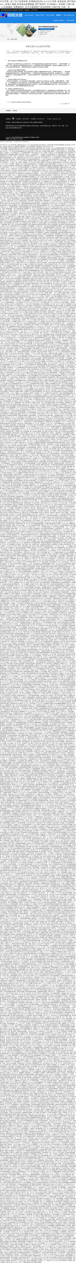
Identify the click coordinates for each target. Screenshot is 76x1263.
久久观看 (40, 490)
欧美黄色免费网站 (49, 342)
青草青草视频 (26, 318)
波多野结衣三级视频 (14, 235)
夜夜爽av (59, 523)
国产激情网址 (6, 272)
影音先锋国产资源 (13, 385)
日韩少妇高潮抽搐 (36, 595)
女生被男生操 (56, 1138)
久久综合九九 (65, 609)
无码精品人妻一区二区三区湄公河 (30, 829)
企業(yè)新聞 (13, 39)
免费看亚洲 (23, 192)
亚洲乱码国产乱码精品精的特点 (41, 250)
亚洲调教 (70, 1031)
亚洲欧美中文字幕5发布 (28, 230)
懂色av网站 (11, 173)
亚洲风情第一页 (64, 181)
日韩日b (35, 273)
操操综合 (54, 1177)
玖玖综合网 (70, 164)
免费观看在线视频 (7, 1099)
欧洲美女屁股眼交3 (37, 210)
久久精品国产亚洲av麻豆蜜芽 (57, 221)
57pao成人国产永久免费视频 (29, 799)
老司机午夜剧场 (35, 635)
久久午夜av (72, 592)
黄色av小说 (20, 558)
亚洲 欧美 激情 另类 (35, 181)
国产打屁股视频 (24, 431)
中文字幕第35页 (46, 278)
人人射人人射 (67, 1117)
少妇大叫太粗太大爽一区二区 (8, 449)
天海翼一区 (13, 1138)
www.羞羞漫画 (52, 1244)
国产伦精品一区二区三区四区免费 (61, 1211)
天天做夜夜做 (34, 167)
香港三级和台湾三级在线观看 (56, 735)
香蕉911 (47, 221)
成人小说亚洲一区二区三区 (28, 1236)
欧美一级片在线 (57, 1039)
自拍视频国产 (16, 1069)
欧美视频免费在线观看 (17, 219)
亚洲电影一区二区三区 (29, 162)
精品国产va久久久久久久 (48, 407)
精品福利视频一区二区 (62, 474)
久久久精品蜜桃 (44, 324)
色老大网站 (4, 495)
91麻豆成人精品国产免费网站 (19, 170)
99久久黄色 (34, 1099)
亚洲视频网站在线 (59, 781)
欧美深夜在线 (35, 369)
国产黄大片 (35, 223)
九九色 (65, 484)
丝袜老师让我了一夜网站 (65, 154)
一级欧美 (72, 302)
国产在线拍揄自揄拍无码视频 (40, 772)
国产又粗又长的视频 (67, 824)
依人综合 (35, 795)
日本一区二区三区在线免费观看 (29, 490)
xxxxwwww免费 (33, 479)
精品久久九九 (4, 216)
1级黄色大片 (27, 700)
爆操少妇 (6, 579)
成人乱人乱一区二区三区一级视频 (39, 293)
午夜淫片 (69, 971)
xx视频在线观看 (7, 390)
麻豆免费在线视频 (7, 630)
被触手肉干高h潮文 (33, 1053)
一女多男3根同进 (31, 379)
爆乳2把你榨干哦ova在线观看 (15, 1074)
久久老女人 (36, 760)
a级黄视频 (69, 1071)
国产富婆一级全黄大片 (44, 439)
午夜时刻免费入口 (30, 1002)
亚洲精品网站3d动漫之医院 (46, 291)
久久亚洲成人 (11, 379)
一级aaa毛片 (29, 441)
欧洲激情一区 (16, 866)
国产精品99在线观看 (11, 469)
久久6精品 (13, 1189)
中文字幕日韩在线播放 (13, 264)
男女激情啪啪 (54, 612)
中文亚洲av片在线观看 (45, 918)
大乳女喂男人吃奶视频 (64, 250)
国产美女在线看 (25, 646)
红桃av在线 (19, 955)
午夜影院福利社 (4, 883)
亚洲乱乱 (29, 1146)
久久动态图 (8, 175)
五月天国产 (24, 1131)
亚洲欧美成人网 (6, 999)
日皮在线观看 (49, 767)
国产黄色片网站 (42, 1093)
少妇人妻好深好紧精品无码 (65, 520)
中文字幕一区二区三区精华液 (21, 1224)
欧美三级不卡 (61, 449)
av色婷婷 (52, 218)
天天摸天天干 (18, 267)
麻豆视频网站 (48, 660)
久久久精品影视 (41, 480)
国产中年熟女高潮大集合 (13, 1084)
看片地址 (9, 589)
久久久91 (51, 242)
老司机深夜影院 (49, 702)
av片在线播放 (20, 760)
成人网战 (47, 1111)
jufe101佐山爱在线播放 (48, 437)
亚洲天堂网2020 (42, 1170)
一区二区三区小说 (48, 1061)
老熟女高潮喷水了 (19, 474)
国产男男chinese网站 (47, 431)
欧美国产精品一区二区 (31, 434)
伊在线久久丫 (60, 1184)
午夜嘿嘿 (11, 953)
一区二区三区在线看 (67, 339)
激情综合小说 (61, 308)
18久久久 (12, 657)
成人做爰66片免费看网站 (46, 936)
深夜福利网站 (65, 1001)
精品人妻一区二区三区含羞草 (16, 794)
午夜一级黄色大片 (60, 1109)
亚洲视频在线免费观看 (33, 444)
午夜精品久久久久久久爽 (46, 514)
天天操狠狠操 (54, 1006)
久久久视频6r (33, 904)
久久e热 (2, 398)
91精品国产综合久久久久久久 (45, 329)
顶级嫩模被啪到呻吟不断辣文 (58, 178)
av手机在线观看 (10, 1001)
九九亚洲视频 (53, 886)
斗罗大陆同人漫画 (16, 320)
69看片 (12, 294)
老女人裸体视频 (45, 304)
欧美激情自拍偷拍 (18, 1049)
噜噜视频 (68, 304)
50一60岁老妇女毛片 (24, 227)
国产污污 (64, 1228)
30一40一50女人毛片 (15, 1131)
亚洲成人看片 (62, 410)
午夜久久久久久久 (11, 1021)
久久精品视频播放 (70, 261)
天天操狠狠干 (27, 1101)
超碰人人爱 (50, 328)
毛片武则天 (26, 149)
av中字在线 (17, 1007)
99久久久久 (41, 713)
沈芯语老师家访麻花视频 (55, 262)
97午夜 (43, 694)
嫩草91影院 (13, 291)
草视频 (37, 671)
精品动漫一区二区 (60, 998)
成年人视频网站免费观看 (68, 733)
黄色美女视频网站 (29, 727)
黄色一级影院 (66, 883)
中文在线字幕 (64, 1050)
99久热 (38, 835)
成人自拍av (62, 363)
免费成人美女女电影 (48, 234)
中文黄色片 (11, 455)
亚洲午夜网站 (52, 337)
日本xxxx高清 (32, 240)
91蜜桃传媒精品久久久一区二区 (20, 429)
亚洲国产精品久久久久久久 (25, 753)
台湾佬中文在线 (22, 444)
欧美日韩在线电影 (20, 447)
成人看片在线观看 (60, 324)
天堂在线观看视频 (5, 1076)
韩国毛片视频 (59, 168)
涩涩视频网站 (15, 506)
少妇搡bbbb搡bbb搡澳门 (48, 151)
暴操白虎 (65, 1111)
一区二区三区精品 (66, 589)
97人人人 (50, 157)
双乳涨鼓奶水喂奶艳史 (28, 191)
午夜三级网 (47, 638)
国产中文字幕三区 (36, 966)
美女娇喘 (42, 923)
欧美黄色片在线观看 (9, 159)
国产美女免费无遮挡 (20, 619)
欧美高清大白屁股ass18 (14, 522)
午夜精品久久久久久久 (47, 1173)
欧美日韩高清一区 (5, 245)
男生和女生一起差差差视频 (55, 477)
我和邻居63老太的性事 (41, 246)
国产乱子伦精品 (44, 375)
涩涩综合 (4, 647)
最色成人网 (11, 581)
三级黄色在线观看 (56, 447)
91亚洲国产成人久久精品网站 (38, 258)
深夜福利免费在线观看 (31, 851)
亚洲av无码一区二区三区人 (50, 471)
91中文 (28, 1171)
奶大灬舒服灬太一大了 (42, 951)
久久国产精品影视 (69, 1088)
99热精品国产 (65, 1181)
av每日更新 (13, 862)
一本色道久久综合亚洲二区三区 (9, 200)
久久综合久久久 (54, 243)
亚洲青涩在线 (69, 390)
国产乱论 (69, 321)
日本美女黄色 (36, 503)
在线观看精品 (32, 659)
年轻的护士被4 (50, 374)
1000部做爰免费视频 (30, 463)
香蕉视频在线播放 (27, 657)
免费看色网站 (4, 283)
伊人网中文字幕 (12, 412)
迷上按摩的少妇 (56, 678)
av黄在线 (52, 689)
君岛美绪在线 (32, 245)
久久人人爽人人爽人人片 (44, 616)
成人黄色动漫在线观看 (35, 891)
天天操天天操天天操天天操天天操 (48, 180)
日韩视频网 (31, 226)
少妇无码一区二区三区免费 (21, 608)
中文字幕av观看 (59, 358)
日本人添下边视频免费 (68, 523)
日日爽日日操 (59, 517)
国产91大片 (13, 289)
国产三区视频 (8, 1049)
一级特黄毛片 (37, 977)
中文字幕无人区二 (38, 342)
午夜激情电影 (40, 191)
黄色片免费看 (51, 496)
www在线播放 (28, 1015)
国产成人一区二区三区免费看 (53, 649)
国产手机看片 (65, 234)
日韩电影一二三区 (29, 353)
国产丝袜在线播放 (46, 605)
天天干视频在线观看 (13, 673)
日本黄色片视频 (9, 372)
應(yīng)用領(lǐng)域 (69, 15)
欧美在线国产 (58, 593)
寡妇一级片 (11, 224)
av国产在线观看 (22, 471)
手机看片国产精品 (5, 184)
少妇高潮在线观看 (12, 665)
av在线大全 (41, 649)
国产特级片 (54, 1220)
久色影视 (22, 963)
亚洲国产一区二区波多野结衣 (27, 297)
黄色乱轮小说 (47, 1168)
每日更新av (15, 401)
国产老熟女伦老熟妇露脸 (50, 245)
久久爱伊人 (69, 356)
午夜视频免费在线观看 (56, 846)
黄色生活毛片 (36, 334)
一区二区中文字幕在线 (57, 1133)
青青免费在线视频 (27, 786)
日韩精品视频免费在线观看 (28, 805)
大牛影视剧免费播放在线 (42, 754)
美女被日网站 (27, 324)
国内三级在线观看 (11, 406)
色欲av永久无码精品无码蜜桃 (15, 347)
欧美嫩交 (20, 1244)
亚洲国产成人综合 (69, 191)
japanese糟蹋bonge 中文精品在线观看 (66, 775)
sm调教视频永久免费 (27, 278)
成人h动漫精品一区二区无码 (65, 929)
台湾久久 (73, 986)
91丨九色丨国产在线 (20, 437)
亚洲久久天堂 (50, 148)
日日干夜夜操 (26, 487)
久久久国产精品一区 (64, 503)
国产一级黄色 (30, 958)
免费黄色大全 (34, 156)
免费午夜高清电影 (39, 1111)
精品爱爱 (31, 393)
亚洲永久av (28, 234)
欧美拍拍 (68, 780)
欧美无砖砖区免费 (64, 958)
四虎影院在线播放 (37, 858)
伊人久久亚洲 (29, 339)
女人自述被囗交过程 (25, 223)
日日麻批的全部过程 (16, 269)
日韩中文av (33, 507)
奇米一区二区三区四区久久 (56, 799)
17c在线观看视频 (20, 1006)
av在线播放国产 (12, 901)
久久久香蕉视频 (38, 536)
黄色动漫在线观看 (32, 649)
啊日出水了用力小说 (52, 1157)
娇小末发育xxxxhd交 (25, 345)
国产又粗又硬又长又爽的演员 (43, 643)
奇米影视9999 (54, 509)
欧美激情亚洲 (13, 703)
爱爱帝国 (64, 1205)
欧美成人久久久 (22, 721)
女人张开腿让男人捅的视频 (26, 1163)
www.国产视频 (53, 417)
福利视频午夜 (72, 552)
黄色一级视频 (34, 1093)
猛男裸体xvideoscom (19, 582)
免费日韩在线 (42, 374)
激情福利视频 (54, 697)
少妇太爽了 (48, 1193)
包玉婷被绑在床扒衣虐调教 (55, 188)
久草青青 (39, 963)
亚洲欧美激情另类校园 (18, 851)
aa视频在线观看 (54, 331)
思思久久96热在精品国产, (14, 318)
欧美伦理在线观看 (15, 456)
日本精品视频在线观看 (61, 334)
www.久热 (61, 472)
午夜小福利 (61, 944)
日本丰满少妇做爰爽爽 (6, 907)
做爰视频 (8, 281)
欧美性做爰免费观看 (63, 343)
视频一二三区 (53, 293)
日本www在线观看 (19, 737)
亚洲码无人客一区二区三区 (60, 482)
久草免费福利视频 (37, 1047)
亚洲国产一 (17, 676)
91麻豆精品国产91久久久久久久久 (19, 719)
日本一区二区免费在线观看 (7, 477)
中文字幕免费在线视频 (69, 1085)
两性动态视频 (19, 679)
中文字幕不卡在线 (16, 546)
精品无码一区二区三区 (46, 888)
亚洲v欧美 (40, 1050)
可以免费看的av (14, 1104)
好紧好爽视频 (36, 632)
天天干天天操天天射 (59, 964)
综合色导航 (25, 242)
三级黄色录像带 (6, 789)
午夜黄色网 (50, 1057)
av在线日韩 (34, 745)
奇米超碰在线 (22, 996)
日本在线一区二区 (62, 164)
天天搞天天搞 (31, 261)
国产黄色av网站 (22, 630)
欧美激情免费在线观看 (54, 698)
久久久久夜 (34, 1036)
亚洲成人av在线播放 (28, 754)
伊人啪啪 (50, 996)
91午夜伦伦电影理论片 (6, 786)
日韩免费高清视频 (27, 667)
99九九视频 (31, 630)
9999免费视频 (58, 229)
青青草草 (15, 630)
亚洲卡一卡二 (40, 738)
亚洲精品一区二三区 (39, 458)
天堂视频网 (71, 746)
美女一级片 (45, 571)
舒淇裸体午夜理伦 (8, 1044)
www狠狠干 (69, 988)
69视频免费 (72, 638)
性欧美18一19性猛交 (70, 977)
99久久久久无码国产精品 (36, 910)
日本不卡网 (11, 441)
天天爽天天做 (25, 889)
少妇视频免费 (59, 630)
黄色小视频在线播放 (23, 735)
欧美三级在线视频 (26, 676)
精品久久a (11, 369)
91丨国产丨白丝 (45, 947)
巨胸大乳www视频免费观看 (32, 768)
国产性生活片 (45, 869)
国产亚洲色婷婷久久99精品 (38, 741)
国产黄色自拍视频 (16, 848)
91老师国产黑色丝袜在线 (54, 824)
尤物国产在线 (49, 421)
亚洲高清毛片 (44, 310)
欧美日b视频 (56, 1144)
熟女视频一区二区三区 (36, 703)
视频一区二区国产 (62, 1069)
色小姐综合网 (51, 748)
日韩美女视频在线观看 (63, 293)
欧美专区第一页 (17, 149)
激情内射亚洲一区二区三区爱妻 (11, 684)
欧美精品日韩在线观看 (58, 356)
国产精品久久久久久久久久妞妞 (39, 466)
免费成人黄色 (31, 985)
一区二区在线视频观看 (19, 246)
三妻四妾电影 (57, 609)
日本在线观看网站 (23, 356)
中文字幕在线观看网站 (69, 864)
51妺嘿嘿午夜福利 (20, 159)
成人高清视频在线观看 (44, 1099)
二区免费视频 (70, 676)
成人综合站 (56, 283)
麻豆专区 (25, 281)
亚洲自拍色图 (24, 409)
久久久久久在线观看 (27, 342)
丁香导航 (45, 655)
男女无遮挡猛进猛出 (31, 418)
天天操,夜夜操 (11, 565)
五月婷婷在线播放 (63, 253)
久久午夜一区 (37, 386)
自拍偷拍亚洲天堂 (44, 975)
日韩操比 (42, 321)
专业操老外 (9, 587)
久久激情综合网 (33, 291)
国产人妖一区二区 (41, 1057)
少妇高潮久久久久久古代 (63, 507)
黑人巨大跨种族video (42, 476)
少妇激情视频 (8, 1187)
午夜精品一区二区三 (68, 1150)
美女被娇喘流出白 (40, 230)
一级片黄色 (34, 574)
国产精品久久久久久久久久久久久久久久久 (41, 472)
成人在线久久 (51, 803)
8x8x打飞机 (58, 275)
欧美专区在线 (10, 993)
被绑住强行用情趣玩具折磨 (30, 515)
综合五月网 (69, 415)
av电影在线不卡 (17, 838)
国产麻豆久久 (55, 412)
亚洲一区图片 (13, 156)
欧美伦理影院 (11, 509)
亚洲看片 (53, 436)
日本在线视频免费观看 (13, 178)
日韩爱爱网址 (63, 1232)
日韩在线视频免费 (64, 762)
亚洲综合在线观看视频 (7, 480)
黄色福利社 (32, 1119)
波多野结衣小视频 (30, 939)
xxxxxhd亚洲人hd (27, 382)
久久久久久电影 (64, 1173)
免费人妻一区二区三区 (53, 452)
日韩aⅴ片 (51, 485)
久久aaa (54, 326)
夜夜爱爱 (68, 316)
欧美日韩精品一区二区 (27, 1123)
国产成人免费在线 (29, 1158)
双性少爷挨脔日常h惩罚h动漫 (27, 506)
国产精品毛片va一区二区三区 (63, 972)
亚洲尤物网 (69, 1018)
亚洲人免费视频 (4, 593)
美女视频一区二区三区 (36, 781)
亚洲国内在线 (21, 1063)
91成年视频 (62, 1128)
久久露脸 (40, 1176)
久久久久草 (52, 160)
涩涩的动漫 (22, 853)
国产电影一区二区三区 (66, 652)
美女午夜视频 (30, 189)
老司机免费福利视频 (20, 635)
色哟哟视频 (46, 1176)
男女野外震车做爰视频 (57, 464)
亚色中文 (4, 436)
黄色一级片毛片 (44, 332)
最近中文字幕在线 (58, 399)
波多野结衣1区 (17, 482)
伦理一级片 (55, 743)
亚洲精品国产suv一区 (17, 501)
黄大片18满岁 (39, 759)
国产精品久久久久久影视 (59, 692)
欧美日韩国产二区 (29, 194)
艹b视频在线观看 (7, 792)
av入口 (12, 277)
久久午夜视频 (13, 920)
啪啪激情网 (22, 426)
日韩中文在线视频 (42, 931)
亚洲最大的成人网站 (10, 531)
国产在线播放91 (61, 476)
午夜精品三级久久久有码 (7, 514)
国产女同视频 (33, 439)
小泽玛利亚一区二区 (57, 616)
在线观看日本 (30, 1241)
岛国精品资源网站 (58, 1236)
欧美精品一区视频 (19, 1044)
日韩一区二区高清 (25, 533)
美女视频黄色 (35, 620)
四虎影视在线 (29, 452)
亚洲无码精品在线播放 (67, 453)
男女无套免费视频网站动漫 (19, 151)
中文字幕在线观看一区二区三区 (12, 557)
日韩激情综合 (42, 827)
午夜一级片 (32, 168)
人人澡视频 (42, 1235)
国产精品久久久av (35, 601)
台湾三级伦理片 (64, 1162)
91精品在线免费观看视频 (66, 393)
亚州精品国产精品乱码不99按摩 (21, 620)
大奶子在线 (55, 746)
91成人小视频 (48, 353)
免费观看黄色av (10, 302)
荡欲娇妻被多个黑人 (10, 566)
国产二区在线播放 (54, 1232)
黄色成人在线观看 (5, 218)
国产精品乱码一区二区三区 (9, 675)
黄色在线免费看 (12, 148)
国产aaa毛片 (40, 221)
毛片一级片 (51, 205)
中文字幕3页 (40, 240)
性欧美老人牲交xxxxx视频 (20, 312)
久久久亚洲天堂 (35, 896)
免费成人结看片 (34, 406)
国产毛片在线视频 (37, 350)
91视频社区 (34, 1244)
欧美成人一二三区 (27, 563)
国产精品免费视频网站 (14, 687)
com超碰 (23, 248)
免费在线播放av (28, 1187)
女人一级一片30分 (27, 519)
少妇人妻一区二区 (55, 304)
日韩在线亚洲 (61, 654)
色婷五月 (56, 414)
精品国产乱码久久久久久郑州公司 (58, 264)
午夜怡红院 (21, 156)
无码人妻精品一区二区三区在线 (26, 1209)
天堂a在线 (28, 1063)
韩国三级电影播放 (7, 208)
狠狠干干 (7, 353)
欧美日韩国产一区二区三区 (18, 528)
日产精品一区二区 (47, 363)
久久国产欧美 (53, 980)
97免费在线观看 (13, 207)
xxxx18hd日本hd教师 (34, 1096)
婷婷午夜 (62, 1037)
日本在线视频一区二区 (29, 776)
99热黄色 (58, 668)
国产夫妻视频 (11, 386)
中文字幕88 (38, 727)
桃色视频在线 (6, 818)
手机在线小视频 (62, 899)
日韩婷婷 (6, 574)
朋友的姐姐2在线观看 (69, 768)
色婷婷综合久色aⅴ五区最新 (66, 600)
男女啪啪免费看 (71, 227)
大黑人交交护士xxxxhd (37, 285)
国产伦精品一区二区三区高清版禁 (44, 1158)
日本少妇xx (61, 390)
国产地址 (69, 471)
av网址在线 (14, 168)
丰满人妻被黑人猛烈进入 (60, 240)
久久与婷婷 (66, 176)
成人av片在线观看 (16, 625)
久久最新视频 (60, 215)
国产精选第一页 (56, 1007)
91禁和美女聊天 (58, 767)
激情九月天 (30, 843)
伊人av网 (66, 299)
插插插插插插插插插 (69, 620)
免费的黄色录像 (48, 547)
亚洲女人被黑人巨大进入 (34, 967)
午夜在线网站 (36, 348)
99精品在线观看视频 (44, 792)
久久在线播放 (35, 956)
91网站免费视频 (11, 912)
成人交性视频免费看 (6, 401)
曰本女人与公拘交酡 (67, 668)
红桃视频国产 (62, 259)
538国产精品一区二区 (20, 1193)
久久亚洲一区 (58, 1212)
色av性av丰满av (18, 808)
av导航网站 (24, 554)
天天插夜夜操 (21, 733)
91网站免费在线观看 (28, 267)
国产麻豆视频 (58, 937)
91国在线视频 (64, 1165)
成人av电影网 (34, 579)
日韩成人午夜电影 (32, 1190)
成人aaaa (57, 374)
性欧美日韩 (69, 557)
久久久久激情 (7, 617)
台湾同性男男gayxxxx (21, 897)
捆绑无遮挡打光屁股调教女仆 (67, 243)
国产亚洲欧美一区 (38, 520)
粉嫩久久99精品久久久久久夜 (50, 359)
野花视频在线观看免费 (18, 1009)
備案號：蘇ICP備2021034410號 (14, 139)
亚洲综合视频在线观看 (52, 254)
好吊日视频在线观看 (68, 433)
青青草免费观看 (29, 568)
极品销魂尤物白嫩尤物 (24, 296)
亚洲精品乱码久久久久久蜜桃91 (9, 213)
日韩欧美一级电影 (15, 164)
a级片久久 (64, 258)
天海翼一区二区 (52, 929)
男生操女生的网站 (43, 799)
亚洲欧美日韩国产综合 (49, 718)
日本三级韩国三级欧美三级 (29, 1050)
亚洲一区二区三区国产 (43, 885)
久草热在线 (48, 162)
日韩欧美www (6, 889)
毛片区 (67, 1064)
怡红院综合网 (16, 789)
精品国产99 (29, 977)
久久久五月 (24, 592)
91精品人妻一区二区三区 (34, 1114)
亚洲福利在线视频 (51, 1071)
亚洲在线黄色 (41, 1134)
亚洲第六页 (9, 275)
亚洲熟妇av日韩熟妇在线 (37, 638)
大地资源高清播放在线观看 (11, 297)
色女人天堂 (39, 245)
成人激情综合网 (22, 1107)
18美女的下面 (64, 452)
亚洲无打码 (24, 893)
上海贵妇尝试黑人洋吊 (63, 539)
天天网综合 (31, 264)
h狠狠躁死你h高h (41, 148)
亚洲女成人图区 (56, 455)
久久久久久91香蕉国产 (11, 643)
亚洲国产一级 (58, 328)
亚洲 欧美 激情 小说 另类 (18, 1042)
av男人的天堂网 (11, 445)
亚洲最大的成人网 (46, 355)
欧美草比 (42, 716)
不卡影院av (60, 928)
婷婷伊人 (52, 324)
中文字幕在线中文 (28, 1111)
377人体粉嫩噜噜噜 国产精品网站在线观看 (26, 367)
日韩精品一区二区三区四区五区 (32, 654)
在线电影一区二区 (5, 219)
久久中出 (2, 662)
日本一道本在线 (38, 511)
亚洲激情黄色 (11, 1235)
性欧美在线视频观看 (51, 1069)
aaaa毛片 (8, 546)
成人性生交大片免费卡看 (44, 412)
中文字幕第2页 (6, 487)
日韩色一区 (31, 399)
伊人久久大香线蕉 (22, 862)
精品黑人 (19, 740)
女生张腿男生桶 (69, 823)
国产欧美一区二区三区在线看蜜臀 (40, 850)
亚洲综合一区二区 (41, 1044)
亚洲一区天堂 (35, 888)
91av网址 (56, 444)
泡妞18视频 (45, 562)
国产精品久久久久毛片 (30, 552)
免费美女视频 (41, 493)
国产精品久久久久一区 (63, 439)
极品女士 (53, 439)
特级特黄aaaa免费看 (62, 347)
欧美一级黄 (28, 944)
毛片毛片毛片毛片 (51, 321)
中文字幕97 (22, 880)
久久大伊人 (32, 710)
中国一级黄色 (10, 1079)
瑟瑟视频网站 (6, 834)
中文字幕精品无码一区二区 (66, 254)
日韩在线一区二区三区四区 (47, 590)
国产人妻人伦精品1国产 (23, 850)
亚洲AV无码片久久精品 (32, 582)
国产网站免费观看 (22, 1217)
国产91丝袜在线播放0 (14, 342)
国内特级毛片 (36, 651)
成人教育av (55, 363)
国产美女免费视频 (41, 294)
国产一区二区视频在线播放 (55, 552)
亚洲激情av (52, 1107)
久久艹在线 (58, 195)
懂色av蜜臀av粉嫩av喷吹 (20, 577)
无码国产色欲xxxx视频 (36, 584)
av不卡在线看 (49, 627)
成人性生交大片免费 (52, 238)
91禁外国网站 (21, 1214)
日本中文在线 (47, 286)
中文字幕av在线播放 (70, 799)
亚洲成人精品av (20, 316)
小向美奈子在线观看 (62, 751)
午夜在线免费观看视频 (30, 323)
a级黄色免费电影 (17, 519)
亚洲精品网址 (68, 657)
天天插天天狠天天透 (56, 207)
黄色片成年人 (65, 662)
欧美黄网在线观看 (55, 885)
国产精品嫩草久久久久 (43, 509)
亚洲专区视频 (32, 554)
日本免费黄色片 (21, 289)
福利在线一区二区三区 (47, 768)
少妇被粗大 (6, 152)
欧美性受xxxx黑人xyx (25, 154)
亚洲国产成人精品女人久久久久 (35, 964)
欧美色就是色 (67, 563)
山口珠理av (18, 191)
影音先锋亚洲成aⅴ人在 (33, 585)
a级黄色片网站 (12, 254)
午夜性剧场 (18, 499)
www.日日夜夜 (33, 724)
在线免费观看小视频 (23, 1060)
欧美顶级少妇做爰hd (67, 901)
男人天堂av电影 (17, 1136)
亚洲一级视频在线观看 (48, 891)
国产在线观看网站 (16, 281)
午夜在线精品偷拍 (70, 456)
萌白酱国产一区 (22, 985)
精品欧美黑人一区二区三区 (48, 197)
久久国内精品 (30, 1220)
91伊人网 (18, 686)
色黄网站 (6, 605)
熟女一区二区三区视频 (53, 445)
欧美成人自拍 (30, 880)
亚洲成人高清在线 (43, 894)
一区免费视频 (69, 358)
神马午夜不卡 (66, 924)
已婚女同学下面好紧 (45, 455)
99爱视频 (48, 692)
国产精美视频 (47, 759)
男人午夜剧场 (35, 819)
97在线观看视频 (35, 842)
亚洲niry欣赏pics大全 (47, 1174)
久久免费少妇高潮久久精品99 (32, 197)
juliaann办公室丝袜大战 (14, 232)
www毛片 (65, 207)
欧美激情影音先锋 (36, 646)
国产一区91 (61, 546)
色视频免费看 (53, 1197)
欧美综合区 (14, 985)
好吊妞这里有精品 (37, 1037)
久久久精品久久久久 (31, 1006)
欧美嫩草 (16, 913)
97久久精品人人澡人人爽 (16, 574)
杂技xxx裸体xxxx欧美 (54, 999)
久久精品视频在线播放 (49, 402)
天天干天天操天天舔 (15, 1082)
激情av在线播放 (30, 915)
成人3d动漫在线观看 (35, 431)
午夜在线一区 (6, 563)
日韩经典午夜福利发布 (41, 698)
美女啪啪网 (32, 476)
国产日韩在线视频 (16, 278)
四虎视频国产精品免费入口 (29, 176)
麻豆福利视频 (63, 861)
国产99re (37, 474)
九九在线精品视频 (11, 492)
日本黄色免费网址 (27, 824)
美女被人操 (68, 608)
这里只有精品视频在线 (46, 283)
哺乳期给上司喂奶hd (68, 598)
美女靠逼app (30, 722)
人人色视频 (66, 1028)
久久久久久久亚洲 (22, 215)
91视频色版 (27, 1072)
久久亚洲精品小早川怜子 (48, 181)
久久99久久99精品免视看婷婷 (63, 351)
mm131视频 (66, 332)
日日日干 (20, 905)
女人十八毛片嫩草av (47, 794)
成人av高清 (5, 351)
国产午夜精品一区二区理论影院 (22, 947)
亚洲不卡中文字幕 (25, 1020)
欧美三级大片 (31, 783)
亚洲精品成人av (64, 348)
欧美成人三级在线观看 (40, 461)
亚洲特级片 (66, 587)
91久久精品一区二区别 (64, 1106)
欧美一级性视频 (67, 1042)
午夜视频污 (70, 283)
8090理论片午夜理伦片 (64, 509)
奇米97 (10, 620)
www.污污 (11, 568)
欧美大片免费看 (7, 1029)
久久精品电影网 (21, 1176)
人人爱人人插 (13, 162)
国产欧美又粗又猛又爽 (12, 910)
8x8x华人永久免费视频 (49, 665)
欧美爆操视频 (60, 152)
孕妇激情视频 (4, 148)
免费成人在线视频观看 (51, 232)
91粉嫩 (58, 181)
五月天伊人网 (16, 240)
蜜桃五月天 (46, 697)
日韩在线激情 (25, 826)
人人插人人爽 (56, 681)
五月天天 (62, 219)
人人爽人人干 (57, 514)
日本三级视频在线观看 (23, 258)
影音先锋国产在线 (62, 916)
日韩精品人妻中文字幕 (16, 654)
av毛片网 (20, 168)
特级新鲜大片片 (55, 676)
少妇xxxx (13, 262)
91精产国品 (45, 229)
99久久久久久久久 (51, 186)
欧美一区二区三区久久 (62, 1107)
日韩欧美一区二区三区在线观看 (52, 450)
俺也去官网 (20, 262)
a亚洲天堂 (42, 1101)
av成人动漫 (27, 1036)
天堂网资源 (48, 746)
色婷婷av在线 (27, 718)
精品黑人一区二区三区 (19, 211)
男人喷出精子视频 (65, 199)
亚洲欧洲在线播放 (36, 229)
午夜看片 (22, 788)
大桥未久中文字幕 (54, 800)
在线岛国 (24, 183)
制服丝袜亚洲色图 (5, 423)
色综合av (5, 512)
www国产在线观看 (46, 159)
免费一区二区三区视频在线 (21, 439)
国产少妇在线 (47, 390)
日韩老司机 (67, 401)
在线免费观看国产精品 (41, 784)
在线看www (17, 348)
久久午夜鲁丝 (13, 471)
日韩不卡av (48, 694)
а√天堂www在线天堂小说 (51, 805)
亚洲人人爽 (10, 770)
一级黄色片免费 (25, 436)
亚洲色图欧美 (64, 445)
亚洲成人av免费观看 (8, 646)
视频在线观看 (38, 390)
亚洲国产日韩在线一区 (54, 670)
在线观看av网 (41, 418)
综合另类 (44, 966)
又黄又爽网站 (52, 921)
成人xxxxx (17, 729)
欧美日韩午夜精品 (29, 336)
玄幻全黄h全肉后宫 (22, 746)
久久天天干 (60, 186)
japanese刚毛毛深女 (22, 759)
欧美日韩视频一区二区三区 (28, 433)
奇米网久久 (52, 571)
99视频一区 (68, 781)
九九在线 (19, 1021)
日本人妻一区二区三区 (47, 1146)
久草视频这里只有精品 (6, 192)
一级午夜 (9, 315)
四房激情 (46, 499)
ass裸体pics (48, 826)
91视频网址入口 (62, 180)
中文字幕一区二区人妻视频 (37, 361)
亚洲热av (62, 1101)
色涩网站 (65, 1212)
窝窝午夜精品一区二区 (49, 1228)
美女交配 (66, 200)
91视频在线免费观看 (26, 534)
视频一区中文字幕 (37, 614)
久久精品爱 (47, 617)
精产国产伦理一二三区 (26, 517)
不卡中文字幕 (31, 555)
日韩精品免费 (10, 718)
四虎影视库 (58, 1195)
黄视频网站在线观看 (15, 326)
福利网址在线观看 (67, 461)
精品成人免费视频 (61, 994)
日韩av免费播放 (23, 910)
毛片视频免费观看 (57, 355)
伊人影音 (17, 1141)
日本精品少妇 (44, 695)
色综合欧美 (3, 735)
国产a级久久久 (55, 386)
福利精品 (70, 1170)
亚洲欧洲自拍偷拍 (61, 1036)
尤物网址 (62, 469)
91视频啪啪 (69, 1101)
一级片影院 (46, 901)
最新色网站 (20, 912)
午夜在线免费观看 (53, 1088)
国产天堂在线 (16, 1233)
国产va (72, 507)
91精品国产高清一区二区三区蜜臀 (15, 689)
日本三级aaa (61, 939)
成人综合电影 (14, 334)
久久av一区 (27, 679)
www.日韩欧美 (19, 302)
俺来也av (61, 697)
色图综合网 (45, 899)
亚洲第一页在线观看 (28, 784)
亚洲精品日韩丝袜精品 (23, 1088)
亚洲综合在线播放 (20, 568)
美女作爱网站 (50, 959)
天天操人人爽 (55, 826)
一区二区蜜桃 (60, 261)
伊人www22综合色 (27, 321)
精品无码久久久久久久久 (15, 256)
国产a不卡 (73, 197)
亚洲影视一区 (65, 1023)
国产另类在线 (11, 651)
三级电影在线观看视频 (6, 498)
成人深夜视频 (42, 851)
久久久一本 (71, 891)
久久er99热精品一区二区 (13, 409)
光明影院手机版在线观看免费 (24, 749)
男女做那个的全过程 (47, 530)
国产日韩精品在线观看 (6, 450)
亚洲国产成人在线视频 (68, 550)
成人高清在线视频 (13, 757)
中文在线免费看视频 (26, 684)
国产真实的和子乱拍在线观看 (24, 831)
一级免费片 (72, 512)
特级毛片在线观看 (46, 404)
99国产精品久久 (53, 682)
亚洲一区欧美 (54, 203)
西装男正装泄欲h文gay (15, 512)
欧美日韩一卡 (28, 633)
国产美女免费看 (53, 259)
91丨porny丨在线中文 (45, 1041)
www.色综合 (5, 301)
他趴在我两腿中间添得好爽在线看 (37, 224)
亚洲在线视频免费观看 (52, 1002)
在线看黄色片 (68, 402)
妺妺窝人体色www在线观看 (24, 305)
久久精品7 (19, 382)
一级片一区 (32, 1225)
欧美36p (20, 974)
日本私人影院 (47, 219)
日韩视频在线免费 (29, 807)
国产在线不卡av (48, 281)
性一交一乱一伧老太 (67, 522)
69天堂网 (53, 632)
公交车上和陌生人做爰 (69, 297)
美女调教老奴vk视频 (61, 951)
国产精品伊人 (47, 288)
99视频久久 (8, 1009)
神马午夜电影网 (27, 780)
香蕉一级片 (35, 165)
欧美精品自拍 (11, 1201)
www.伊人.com (69, 288)
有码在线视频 (8, 223)
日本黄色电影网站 (42, 256)
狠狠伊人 (55, 398)
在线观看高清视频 (65, 1025)
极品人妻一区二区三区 (57, 191)
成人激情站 (10, 682)
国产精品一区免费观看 (47, 444)
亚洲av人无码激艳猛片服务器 (16, 283)
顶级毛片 (39, 447)
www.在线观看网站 (45, 339)
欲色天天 (56, 525)
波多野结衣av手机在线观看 (40, 248)
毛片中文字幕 (65, 700)
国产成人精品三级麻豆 (11, 172)
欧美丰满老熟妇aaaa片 (24, 286)
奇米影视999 (35, 154)
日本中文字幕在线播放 (30, 681)
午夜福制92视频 (10, 523)
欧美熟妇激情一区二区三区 (65, 797)
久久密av (40, 499)
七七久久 (14, 273)
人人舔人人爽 (28, 304)
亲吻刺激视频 (53, 372)
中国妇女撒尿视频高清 (24, 207)
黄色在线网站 (64, 495)
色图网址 (54, 953)
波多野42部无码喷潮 (22, 291)
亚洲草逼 (25, 762)
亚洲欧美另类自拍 (22, 175)
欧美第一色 (39, 402)
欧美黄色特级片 (37, 1077)
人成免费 (25, 188)
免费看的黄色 (53, 597)
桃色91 (62, 159)
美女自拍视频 (60, 402)
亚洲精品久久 (72, 916)
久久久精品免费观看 (50, 606)
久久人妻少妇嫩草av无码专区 (49, 601)
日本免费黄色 (17, 786)
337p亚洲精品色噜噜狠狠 (24, 229)
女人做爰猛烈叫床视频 (31, 737)
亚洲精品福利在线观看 (68, 447)
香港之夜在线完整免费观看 (14, 453)
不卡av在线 (3, 509)
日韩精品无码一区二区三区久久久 (44, 504)
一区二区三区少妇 (43, 558)
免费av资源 (31, 151)
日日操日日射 (4, 795)
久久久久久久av (25, 647)
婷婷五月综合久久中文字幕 (35, 471)
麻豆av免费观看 (57, 776)
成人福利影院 (68, 305)
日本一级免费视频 (69, 184)
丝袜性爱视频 (31, 407)
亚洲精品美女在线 (18, 713)
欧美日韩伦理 (64, 1103)
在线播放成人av (36, 571)
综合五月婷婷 (38, 278)
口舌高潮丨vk (47, 447)
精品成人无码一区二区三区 (20, 678)
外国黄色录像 (37, 593)
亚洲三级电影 (31, 738)
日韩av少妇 (56, 1149)
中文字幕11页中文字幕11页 (34, 437)
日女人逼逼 (49, 399)
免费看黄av (51, 667)
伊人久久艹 (8, 410)
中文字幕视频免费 (12, 1002)
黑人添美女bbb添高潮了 (49, 560)
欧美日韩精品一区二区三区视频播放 (32, 655)
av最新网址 (59, 756)
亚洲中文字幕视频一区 (66, 983)
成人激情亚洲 (34, 916)
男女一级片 (48, 1150)
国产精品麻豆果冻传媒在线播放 (59, 708)
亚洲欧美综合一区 (28, 536)
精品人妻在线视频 (53, 224)
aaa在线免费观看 (34, 512)
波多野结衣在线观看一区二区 (36, 979)
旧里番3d (59, 297)
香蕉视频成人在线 (70, 519)
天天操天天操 (59, 485)
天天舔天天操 (61, 558)
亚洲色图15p (58, 1021)
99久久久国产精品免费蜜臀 (22, 600)
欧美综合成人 (66, 562)
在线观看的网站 (17, 1139)
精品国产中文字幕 (70, 449)
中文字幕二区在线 (8, 197)
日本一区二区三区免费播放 (12, 428)
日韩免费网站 (29, 751)
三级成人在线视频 (51, 920)
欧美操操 (11, 797)
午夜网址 (9, 1144)
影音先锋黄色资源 (58, 299)
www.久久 (7, 253)
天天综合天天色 (43, 881)
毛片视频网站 (33, 1154)
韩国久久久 (26, 638)
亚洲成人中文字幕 (39, 1147)
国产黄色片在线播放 (63, 1192)
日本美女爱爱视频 (57, 587)
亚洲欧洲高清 (56, 159)
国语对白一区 (15, 336)
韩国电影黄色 (12, 670)
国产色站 (42, 468)
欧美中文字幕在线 (44, 512)
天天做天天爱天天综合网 (12, 951)
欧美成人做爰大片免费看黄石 (42, 200)
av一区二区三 (22, 1023)
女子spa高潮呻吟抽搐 (49, 764)
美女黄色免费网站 (12, 371)
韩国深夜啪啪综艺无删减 (25, 901)
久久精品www (58, 1174)
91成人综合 (35, 514)
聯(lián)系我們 (70, 20)
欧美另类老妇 (8, 671)
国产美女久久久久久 (46, 573)
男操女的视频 (37, 275)
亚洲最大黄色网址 (5, 262)
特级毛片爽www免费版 (23, 492)
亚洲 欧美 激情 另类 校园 (36, 757)
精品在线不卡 (48, 490)
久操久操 (27, 916)
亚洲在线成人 (61, 740)
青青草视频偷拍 (13, 767)
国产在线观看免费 (10, 308)
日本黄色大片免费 (54, 969)
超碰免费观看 (45, 203)
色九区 (63, 678)
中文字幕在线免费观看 (35, 391)
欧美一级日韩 (57, 1095)
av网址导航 (39, 1200)
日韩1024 (25, 1139)
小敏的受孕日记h (62, 1080)
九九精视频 (36, 640)
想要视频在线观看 (11, 894)
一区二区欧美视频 (61, 160)
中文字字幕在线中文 (40, 328)
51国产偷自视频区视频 (33, 215)
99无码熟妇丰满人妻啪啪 (54, 662)
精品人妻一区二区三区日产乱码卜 (40, 647)
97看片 (62, 480)
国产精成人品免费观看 (54, 246)
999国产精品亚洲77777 (65, 802)
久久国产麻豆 (60, 571)
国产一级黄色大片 (57, 660)
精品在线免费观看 (58, 1139)
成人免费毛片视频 (18, 450)
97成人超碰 (67, 242)
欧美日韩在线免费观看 (21, 224)
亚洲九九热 (33, 318)
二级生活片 (16, 210)
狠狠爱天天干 (14, 928)
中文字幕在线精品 (14, 979)
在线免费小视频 (31, 1162)
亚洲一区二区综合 (56, 873)
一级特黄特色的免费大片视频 (27, 624)
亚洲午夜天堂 (53, 1241)
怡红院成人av (26, 1099)
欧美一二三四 (25, 834)
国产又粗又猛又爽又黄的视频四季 (58, 382)
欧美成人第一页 (31, 861)
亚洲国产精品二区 (69, 186)
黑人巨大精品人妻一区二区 (55, 1020)
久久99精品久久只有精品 (35, 409)
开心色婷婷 (56, 1216)
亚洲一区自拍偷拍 (41, 555)
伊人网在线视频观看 (18, 700)
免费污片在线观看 (56, 336)
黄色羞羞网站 (32, 415)
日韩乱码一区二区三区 (39, 924)
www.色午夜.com (19, 576)
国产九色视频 (47, 858)
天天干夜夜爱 (68, 690)
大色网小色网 (24, 891)
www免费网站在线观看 (44, 156)
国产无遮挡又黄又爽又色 (46, 974)
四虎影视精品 (27, 165)
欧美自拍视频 (43, 223)
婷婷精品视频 (70, 379)
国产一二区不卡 (9, 582)
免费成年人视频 (32, 160)
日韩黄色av (17, 646)
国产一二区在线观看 (68, 323)
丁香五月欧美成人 (18, 552)
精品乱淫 (26, 912)
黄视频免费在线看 (29, 671)
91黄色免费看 (57, 1045)
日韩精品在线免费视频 (66, 385)
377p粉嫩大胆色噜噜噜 (22, 1235)
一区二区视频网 (24, 584)
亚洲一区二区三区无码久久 (62, 301)
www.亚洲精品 (19, 727)
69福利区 (70, 899)
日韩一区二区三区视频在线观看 (44, 641)
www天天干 (46, 733)
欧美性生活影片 (6, 956)
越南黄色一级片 (52, 770)
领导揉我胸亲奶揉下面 (38, 207)
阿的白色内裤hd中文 (33, 308)
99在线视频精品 (37, 899)
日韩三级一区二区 (31, 410)
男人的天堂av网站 (59, 418)
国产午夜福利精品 (67, 982)
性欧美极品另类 (28, 195)
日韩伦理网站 (11, 238)
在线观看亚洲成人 (22, 640)
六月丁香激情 (19, 386)
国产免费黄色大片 (61, 496)
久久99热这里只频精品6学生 (43, 336)
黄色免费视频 (23, 628)
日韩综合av (61, 956)
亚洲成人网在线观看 (51, 366)
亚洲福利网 (13, 226)
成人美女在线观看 (45, 178)
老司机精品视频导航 (67, 450)
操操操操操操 (50, 1201)
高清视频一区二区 (19, 294)
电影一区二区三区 (15, 251)
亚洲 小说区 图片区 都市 (18, 751)
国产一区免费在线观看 (27, 420)
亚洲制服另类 (54, 383)
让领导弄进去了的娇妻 (13, 748)
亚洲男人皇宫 (36, 544)
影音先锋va (37, 331)
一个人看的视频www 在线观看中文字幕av (38, 549)
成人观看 (24, 1077)
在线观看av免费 (61, 1071)
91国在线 (52, 951)
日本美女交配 (39, 853)
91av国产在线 (25, 243)
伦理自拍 (61, 1088)
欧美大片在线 (22, 1219)
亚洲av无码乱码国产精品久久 (24, 394)
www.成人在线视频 (42, 861)
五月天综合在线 (14, 180)
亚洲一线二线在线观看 (55, 1076)
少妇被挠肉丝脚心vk (60, 415)
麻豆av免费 (15, 853)
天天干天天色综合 (30, 294)
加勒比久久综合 (41, 445)
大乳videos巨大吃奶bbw (19, 374)
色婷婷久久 (46, 394)
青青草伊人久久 (12, 216)
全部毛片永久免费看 (6, 250)
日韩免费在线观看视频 (28, 498)
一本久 (67, 527)
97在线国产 (11, 391)
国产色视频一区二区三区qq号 (61, 318)
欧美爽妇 (61, 458)
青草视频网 (27, 936)
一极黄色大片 (28, 558)
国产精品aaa (5, 162)
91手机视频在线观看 (34, 695)
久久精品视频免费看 (38, 1082)
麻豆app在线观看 (58, 577)
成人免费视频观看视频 (37, 523)
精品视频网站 (41, 425)
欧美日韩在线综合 (31, 963)
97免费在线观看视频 (50, 523)
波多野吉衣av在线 (39, 751)
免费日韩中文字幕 (39, 1095)
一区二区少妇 (70, 496)
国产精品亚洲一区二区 (40, 452)
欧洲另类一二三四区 (68, 1074)
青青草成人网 (70, 794)
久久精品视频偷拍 (31, 412)
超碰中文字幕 (61, 632)
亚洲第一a (3, 264)
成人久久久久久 (35, 251)
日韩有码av (11, 846)
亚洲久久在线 (58, 329)
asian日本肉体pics (38, 394)
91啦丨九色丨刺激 (69, 168)
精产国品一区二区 (67, 195)
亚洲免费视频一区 (12, 1023)
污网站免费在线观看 (36, 286)
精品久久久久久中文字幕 (14, 366)
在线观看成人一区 (59, 421)
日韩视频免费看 (25, 152)
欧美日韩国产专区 (47, 267)
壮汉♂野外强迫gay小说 (46, 1063)
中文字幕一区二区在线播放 (44, 371)
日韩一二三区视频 (7, 210)
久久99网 (35, 633)
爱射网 (9, 501)
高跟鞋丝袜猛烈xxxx (34, 254)
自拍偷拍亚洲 (64, 926)
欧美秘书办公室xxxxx (31, 477)
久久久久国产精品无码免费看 (23, 514)
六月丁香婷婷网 (30, 1197)
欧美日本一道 (69, 632)
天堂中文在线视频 (64, 238)
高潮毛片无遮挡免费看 (61, 869)
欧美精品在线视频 (19, 663)
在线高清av (14, 1171)
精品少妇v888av (41, 507)
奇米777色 (37, 485)
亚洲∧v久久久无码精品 (22, 773)
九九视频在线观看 (27, 273)
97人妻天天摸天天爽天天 (38, 272)
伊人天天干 (72, 504)
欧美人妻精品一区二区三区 (68, 460)
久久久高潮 (45, 417)
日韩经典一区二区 (46, 684)
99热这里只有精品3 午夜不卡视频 (59, 512)
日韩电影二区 (32, 371)
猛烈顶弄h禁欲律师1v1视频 (7, 525)
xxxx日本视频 (47, 732)
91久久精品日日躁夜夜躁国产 (42, 1233)
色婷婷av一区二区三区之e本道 (15, 1211)
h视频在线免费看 (46, 810)
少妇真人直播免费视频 (13, 199)
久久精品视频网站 (7, 265)
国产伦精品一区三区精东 (60, 281)
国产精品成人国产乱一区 (27, 337)
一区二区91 (34, 296)
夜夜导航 (54, 498)
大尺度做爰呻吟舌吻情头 (22, 238)
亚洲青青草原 (55, 1026)
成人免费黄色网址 (65, 681)
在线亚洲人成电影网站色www (19, 695)
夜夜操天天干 (25, 184)
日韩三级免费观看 (16, 218)
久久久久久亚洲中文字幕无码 (42, 1163)
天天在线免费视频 (66, 885)
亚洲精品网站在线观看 (23, 406)
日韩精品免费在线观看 (23, 351)
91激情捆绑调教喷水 (35, 1174)
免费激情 (42, 546)
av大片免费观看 (26, 1182)
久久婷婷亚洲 (20, 417)
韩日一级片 (58, 213)
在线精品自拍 (32, 356)
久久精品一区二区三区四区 (35, 281)
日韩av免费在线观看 (43, 160)
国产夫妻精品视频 (15, 550)
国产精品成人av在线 (10, 358)
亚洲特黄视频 (36, 684)
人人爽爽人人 (53, 893)
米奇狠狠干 (46, 722)
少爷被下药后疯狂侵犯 (40, 603)
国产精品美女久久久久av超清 (43, 189)
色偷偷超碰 (21, 641)
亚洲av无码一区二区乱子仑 (16, 716)
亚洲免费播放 (54, 250)
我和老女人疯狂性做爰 (9, 258)
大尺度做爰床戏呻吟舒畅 (67, 783)
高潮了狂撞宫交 (20, 299)
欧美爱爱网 (9, 730)
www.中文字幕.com (55, 302)
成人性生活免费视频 (48, 1090)
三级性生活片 (62, 1099)
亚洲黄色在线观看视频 (56, 584)
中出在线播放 (54, 1187)
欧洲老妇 (65, 816)
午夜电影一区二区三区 (46, 423)
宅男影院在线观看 (30, 663)
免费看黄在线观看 (59, 463)
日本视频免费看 (58, 170)
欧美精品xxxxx (28, 458)
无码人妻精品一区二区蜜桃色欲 (47, 367)
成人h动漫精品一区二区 (30, 713)
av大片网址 (68, 423)
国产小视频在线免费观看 (10, 286)
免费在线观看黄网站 (68, 428)
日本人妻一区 (37, 404)
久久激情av (41, 296)
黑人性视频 (42, 813)
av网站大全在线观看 (40, 569)
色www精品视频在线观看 (47, 334)
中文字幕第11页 (66, 1147)
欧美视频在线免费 (60, 148)
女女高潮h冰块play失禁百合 (38, 1171)
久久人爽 (25, 148)
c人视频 (40, 219)
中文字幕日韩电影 (65, 1214)
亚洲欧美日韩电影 (8, 1158)
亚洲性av (72, 277)
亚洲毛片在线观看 (31, 541)
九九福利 (31, 773)
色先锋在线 (56, 641)
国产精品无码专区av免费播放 (10, 697)
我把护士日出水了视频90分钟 (35, 577)
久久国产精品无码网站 (55, 737)
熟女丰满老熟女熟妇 (6, 923)
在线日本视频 (58, 1090)
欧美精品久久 (68, 850)
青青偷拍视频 (30, 643)
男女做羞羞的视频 (12, 1163)
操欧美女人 (35, 918)
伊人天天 (21, 818)
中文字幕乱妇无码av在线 (25, 813)
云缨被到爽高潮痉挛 (16, 253)
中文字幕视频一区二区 (49, 1200)
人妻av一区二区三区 (20, 585)
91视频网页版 (36, 770)
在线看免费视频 (23, 881)
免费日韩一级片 (19, 593)
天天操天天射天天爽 (26, 702)
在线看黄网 (36, 780)
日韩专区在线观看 (52, 223)
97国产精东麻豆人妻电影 (44, 1026)
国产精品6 (48, 1177)
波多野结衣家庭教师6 (53, 515)
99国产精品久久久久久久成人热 (49, 503)
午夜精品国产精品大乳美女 (13, 799)
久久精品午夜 (25, 186)
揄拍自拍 (26, 1098)
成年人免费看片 (61, 367)
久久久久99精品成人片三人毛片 (35, 426)
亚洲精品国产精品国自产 (10, 296)
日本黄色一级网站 (61, 251)
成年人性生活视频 (42, 552)
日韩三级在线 (61, 436)
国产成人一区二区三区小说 (63, 665)
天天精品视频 (70, 659)
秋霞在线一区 (40, 805)
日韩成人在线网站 (51, 316)
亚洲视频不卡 (21, 883)
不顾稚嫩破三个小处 (67, 340)
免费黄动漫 (9, 1133)
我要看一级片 (13, 966)
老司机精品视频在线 (26, 765)
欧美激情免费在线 (56, 831)
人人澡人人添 (31, 1217)
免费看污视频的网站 (9, 447)
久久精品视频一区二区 (17, 1216)
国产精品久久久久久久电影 (14, 638)
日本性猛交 (66, 162)
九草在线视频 (12, 1222)
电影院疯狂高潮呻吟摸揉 (65, 232)
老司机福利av (38, 307)
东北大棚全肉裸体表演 (40, 609)
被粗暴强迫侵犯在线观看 (44, 681)
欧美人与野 (45, 297)
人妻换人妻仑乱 (34, 670)
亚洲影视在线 (60, 1155)
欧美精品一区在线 (31, 1042)
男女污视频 (71, 149)
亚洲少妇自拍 (15, 706)
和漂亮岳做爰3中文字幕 (33, 873)
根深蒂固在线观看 (23, 1096)
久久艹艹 (20, 421)
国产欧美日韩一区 (71, 205)
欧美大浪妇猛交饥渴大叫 (69, 262)
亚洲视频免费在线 (18, 1228)
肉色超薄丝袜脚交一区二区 (33, 562)
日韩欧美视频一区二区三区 (31, 423)
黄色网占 (29, 1077)
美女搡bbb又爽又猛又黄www (59, 149)
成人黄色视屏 (24, 979)
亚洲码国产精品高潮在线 (32, 283)
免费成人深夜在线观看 (48, 275)
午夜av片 (47, 1147)
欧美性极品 (70, 716)
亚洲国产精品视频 (8, 474)
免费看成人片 (61, 1114)
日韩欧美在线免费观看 (48, 358)
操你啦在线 (19, 280)
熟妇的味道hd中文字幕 (30, 329)
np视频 (20, 162)
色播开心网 (25, 512)
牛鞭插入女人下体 (10, 571)
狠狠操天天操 (23, 213)
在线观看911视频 (58, 864)
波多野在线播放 (31, 221)
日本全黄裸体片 (53, 724)
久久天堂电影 (65, 455)
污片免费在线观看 (23, 205)
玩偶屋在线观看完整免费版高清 (11, 584)
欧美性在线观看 (69, 152)
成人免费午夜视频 (68, 226)
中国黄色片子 (48, 944)
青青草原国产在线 (16, 184)
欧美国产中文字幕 (50, 668)
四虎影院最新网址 (22, 555)
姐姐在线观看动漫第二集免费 (13, 1077)
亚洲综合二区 (63, 923)
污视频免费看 (22, 969)
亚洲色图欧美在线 (47, 646)
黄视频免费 (62, 479)
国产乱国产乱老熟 (34, 546)
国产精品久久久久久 (19, 589)
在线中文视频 (59, 803)
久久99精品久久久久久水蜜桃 (44, 299)
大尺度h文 (3, 800)
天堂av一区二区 (70, 183)
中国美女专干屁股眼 (56, 394)
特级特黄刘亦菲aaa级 (66, 167)
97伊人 (34, 885)
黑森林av (9, 1228)
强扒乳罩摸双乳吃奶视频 (47, 269)
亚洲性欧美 (39, 697)
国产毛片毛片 (36, 869)
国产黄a (57, 671)
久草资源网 (30, 200)
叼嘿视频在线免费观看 (53, 167)
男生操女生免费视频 (67, 391)
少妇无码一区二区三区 (35, 611)
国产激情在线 (60, 492)
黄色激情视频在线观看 (58, 608)
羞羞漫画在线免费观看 (29, 280)
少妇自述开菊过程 (15, 1192)
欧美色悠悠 (25, 546)
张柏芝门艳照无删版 (50, 164)
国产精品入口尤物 (68, 687)
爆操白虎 (13, 640)
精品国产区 (18, 1182)
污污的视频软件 (10, 382)
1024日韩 (49, 635)
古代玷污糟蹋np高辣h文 (29, 1136)
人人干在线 (43, 1080)
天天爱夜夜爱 (51, 765)
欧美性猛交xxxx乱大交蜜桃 (40, 667)
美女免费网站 (25, 557)
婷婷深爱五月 (40, 663)
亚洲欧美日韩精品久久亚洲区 (65, 886)
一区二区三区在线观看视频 (17, 1149)
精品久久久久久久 (6, 336)
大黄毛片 (64, 1123)
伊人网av (38, 566)
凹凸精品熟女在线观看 (59, 579)
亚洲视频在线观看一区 (27, 569)
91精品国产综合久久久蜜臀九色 (27, 652)
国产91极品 (3, 1023)
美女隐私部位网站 (45, 544)
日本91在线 (41, 273)
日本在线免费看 (10, 655)
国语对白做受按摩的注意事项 (23, 651)
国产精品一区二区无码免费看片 (23, 1037)
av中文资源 (29, 792)
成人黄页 (30, 743)
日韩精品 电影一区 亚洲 (58, 288)
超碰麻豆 (42, 644)
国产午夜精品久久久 (33, 897)
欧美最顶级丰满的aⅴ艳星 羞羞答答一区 (16, 261)
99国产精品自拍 (27, 632)
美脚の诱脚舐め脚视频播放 (33, 729)
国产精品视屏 (39, 264)
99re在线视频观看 (59, 320)
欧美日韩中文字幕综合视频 (34, 213)
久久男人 (7, 994)
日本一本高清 (22, 694)
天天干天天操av (10, 468)
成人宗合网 (44, 157)
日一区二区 (27, 878)
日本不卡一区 (17, 361)
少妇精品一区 (17, 824)
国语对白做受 (48, 1205)
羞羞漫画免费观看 (42, 364)
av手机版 (18, 668)
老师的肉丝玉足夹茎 (27, 482)
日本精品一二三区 (56, 1055)
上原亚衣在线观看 (45, 501)
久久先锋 (69, 1036)
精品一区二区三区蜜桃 (51, 272)
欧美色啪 (64, 738)
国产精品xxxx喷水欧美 (43, 313)
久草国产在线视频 (56, 1150)
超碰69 (71, 238)
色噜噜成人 (39, 199)
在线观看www (44, 1053)
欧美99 (51, 864)
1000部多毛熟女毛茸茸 (52, 802)
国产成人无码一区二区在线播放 (48, 253)
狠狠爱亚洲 (21, 270)
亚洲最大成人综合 (62, 606)
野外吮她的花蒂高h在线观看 (67, 684)
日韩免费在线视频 (24, 1026)
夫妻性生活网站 (11, 850)
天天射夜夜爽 (17, 293)
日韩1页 (10, 176)
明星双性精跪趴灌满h (48, 484)
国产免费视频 (52, 476)
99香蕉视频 (39, 453)
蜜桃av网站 (3, 552)
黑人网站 (22, 456)
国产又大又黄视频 (67, 873)
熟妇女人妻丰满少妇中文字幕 (10, 880)
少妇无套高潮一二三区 (37, 172)
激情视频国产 (15, 1055)
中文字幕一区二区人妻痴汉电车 (50, 783)
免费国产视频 (66, 568)
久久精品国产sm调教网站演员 (25, 603)
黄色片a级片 (36, 765)
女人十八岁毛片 (15, 875)
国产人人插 (16, 337)
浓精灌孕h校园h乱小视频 (54, 258)
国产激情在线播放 (34, 1004)
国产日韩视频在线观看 (62, 437)
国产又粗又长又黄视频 (6, 1125)
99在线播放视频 (31, 192)
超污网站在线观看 (18, 1133)
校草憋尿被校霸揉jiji (20, 1068)
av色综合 (38, 407)
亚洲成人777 (42, 235)
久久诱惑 (72, 399)
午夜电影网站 (71, 156)
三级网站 (56, 199)
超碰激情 (18, 186)
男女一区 (69, 468)
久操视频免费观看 (29, 390)
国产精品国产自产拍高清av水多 (40, 372)
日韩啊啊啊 (13, 558)
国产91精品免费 (25, 1152)
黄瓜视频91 (35, 173)
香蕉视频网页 (17, 498)
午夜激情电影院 (24, 636)
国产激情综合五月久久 (57, 617)
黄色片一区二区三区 (57, 202)
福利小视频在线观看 (44, 928)
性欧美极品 (10, 367)
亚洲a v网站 (64, 870)
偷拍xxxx (15, 694)
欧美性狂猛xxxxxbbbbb (59, 749)
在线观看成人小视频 (57, 544)
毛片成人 (33, 492)
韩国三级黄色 (16, 617)
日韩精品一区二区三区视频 (7, 194)
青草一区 (9, 601)
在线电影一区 (7, 636)
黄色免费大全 (36, 786)
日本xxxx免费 (47, 859)
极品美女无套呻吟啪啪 (56, 533)
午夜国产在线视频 (67, 466)
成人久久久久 (64, 1066)
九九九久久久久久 (38, 732)
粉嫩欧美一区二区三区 (13, 788)
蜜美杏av (12, 1152)
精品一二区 (51, 213)
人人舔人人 (16, 192)
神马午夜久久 (36, 573)
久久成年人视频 (25, 272)
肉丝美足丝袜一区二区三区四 (11, 837)
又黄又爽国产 (16, 764)
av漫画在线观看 (42, 877)
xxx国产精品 (37, 151)
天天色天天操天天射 (11, 1060)
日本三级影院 (39, 788)
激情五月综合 (69, 939)
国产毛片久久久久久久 (36, 227)
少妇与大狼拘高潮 (18, 208)
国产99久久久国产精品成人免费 (37, 740)
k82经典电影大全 (11, 724)
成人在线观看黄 (48, 577)
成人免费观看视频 (5, 823)
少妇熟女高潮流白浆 (61, 151)
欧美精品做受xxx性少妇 (9, 749)
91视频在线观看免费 (23, 1184)
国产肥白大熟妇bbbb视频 (61, 1166)
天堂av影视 (28, 1211)
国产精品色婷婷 (21, 937)
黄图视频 (9, 800)
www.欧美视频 (43, 671)
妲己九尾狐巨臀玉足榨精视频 (33, 363)
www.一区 (18, 565)
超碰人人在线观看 (11, 215)
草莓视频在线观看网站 (68, 499)
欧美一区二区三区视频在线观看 (53, 176)
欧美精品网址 (53, 899)
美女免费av (38, 587)
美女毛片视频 (31, 948)
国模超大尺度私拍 (40, 678)
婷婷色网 (45, 595)
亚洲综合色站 (20, 819)
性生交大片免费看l (43, 737)
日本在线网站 (25, 866)
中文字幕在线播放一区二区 (65, 230)
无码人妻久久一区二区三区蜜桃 (18, 160)
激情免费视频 (55, 1066)
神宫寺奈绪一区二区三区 (21, 710)
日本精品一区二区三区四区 (48, 251)
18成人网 (29, 211)
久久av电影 (10, 183)
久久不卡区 (40, 1205)
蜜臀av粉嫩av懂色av (16, 845)
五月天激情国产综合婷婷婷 (24, 531)
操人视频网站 (25, 579)
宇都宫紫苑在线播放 (15, 414)
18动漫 (23, 964)
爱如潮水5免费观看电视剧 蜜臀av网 (46, 347)
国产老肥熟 (6, 569)
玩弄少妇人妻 (6, 277)
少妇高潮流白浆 (37, 305)
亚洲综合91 (36, 797)
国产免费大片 (44, 1112)
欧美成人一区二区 (43, 682)
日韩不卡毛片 (56, 576)
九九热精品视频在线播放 (20, 722)
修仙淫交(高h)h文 (9, 1168)
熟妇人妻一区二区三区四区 (17, 355)
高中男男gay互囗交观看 (63, 1014)
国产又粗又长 (46, 391)
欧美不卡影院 (52, 310)
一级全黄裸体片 (34, 1098)
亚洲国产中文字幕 (50, 713)
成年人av (38, 985)
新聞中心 (58, 15)
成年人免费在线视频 (15, 259)
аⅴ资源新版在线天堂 (36, 1142)
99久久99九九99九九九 (58, 189)
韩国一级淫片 (55, 684)
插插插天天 (29, 248)
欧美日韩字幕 (61, 932)
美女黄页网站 (58, 291)
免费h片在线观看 (9, 1150)
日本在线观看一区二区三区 (65, 398)
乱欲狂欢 (68, 760)
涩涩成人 (40, 1189)
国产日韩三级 (13, 652)
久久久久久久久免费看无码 (52, 192)
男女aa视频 (66, 776)
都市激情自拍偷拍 (48, 211)
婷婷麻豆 (35, 792)
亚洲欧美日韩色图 (50, 273)
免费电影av (14, 1147)
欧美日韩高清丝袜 (42, 550)
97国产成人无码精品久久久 (68, 815)
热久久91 (48, 184)
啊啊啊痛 (64, 1039)
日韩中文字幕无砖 (53, 784)
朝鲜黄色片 (21, 665)
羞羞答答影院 (16, 433)
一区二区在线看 (61, 536)
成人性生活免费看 (10, 1004)
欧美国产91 (57, 211)
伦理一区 (34, 558)
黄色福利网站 (50, 480)
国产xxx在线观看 (29, 1095)
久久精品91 (48, 1134)
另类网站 (52, 875)
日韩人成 (11, 595)
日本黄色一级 (61, 770)
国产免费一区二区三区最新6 (54, 913)
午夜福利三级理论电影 (39, 195)
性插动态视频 (36, 304)
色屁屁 (21, 336)
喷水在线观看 (40, 1150)
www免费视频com (50, 843)
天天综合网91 (7, 388)
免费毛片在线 (25, 293)
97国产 (25, 1010)
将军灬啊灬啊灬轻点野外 (40, 496)
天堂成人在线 (47, 315)
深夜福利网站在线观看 (35, 188)
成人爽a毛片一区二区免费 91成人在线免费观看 (32, 1034)
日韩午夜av (34, 436)
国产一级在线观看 (7, 350)
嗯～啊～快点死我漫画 (20, 682)
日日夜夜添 (18, 1066)
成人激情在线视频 (65, 444)
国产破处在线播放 (70, 479)
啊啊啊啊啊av (39, 722)
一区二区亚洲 (67, 786)
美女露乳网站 (4, 1112)
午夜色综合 (28, 216)
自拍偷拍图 (60, 867)
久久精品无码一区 (62, 337)
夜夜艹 (63, 773)
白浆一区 (56, 818)
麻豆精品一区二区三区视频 (13, 649)
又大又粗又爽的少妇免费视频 (67, 625)
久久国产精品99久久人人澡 (35, 859)
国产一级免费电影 (65, 434)
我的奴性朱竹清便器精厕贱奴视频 (16, 380)
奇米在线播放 (43, 312)
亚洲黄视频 (55, 663)
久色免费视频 (26, 301)
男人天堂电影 (47, 823)
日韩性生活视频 (40, 162)
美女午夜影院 (36, 324)
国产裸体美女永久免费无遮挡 (23, 173)
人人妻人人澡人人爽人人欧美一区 (35, 619)
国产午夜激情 (62, 835)
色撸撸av (13, 603)
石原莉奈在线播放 (55, 955)
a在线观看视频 (6, 364)
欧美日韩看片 (60, 921)
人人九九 (32, 401)
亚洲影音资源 (55, 194)
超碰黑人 (25, 740)
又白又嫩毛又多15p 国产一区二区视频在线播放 (47, 862)
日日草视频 (42, 620)
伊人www (31, 1147)
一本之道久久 (31, 1031)
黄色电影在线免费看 (58, 165)
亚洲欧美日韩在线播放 (61, 493)
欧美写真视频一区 (13, 864)
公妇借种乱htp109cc (37, 449)
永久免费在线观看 (16, 243)
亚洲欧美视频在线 (20, 846)
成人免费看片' (9, 878)
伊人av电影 (41, 176)
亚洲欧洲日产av (57, 530)
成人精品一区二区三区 (47, 593)
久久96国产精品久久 (57, 200)
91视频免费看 (8, 947)
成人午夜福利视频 (52, 555)
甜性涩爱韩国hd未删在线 (20, 221)
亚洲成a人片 (10, 437)
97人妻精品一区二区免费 (13, 399)
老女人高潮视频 (46, 386)
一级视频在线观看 (8, 710)
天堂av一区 (57, 425)
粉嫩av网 (28, 372)
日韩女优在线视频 (23, 1147)
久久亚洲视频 (61, 555)
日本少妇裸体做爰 (68, 1068)
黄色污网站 (10, 663)
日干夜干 (23, 886)
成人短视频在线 (64, 1084)
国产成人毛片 (59, 689)
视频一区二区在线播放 (21, 455)
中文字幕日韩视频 (66, 670)
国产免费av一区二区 (28, 845)
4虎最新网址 (8, 705)
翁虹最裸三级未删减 (33, 628)
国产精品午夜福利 (61, 718)
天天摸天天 (35, 813)
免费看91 (7, 550)
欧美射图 (21, 1064)
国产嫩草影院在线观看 (16, 503)
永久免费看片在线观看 (22, 472)
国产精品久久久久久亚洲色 (65, 417)
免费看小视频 (19, 391)
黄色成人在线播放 (67, 213)
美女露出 (52, 869)
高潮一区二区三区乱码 (9, 1088)
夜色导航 (13, 1031)
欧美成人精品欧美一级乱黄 (55, 880)
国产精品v (62, 456)
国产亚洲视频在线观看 (59, 420)
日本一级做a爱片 (46, 940)
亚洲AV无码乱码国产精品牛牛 (51, 961)
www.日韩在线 (6, 967)
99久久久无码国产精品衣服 (68, 211)
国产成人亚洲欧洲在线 (17, 304)
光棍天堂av (43, 1017)
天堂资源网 (31, 759)
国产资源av (5, 203)
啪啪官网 (40, 1006)
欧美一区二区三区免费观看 (30, 1144)
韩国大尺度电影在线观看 (56, 396)
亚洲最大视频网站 (56, 426)
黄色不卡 (59, 982)
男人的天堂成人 (9, 1057)
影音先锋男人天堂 (18, 587)
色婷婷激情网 (27, 315)
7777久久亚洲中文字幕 (55, 332)
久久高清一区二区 (25, 956)
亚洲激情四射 (52, 377)
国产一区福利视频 (24, 493)
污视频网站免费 (44, 883)
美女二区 (63, 175)
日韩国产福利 (6, 1220)
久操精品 (2, 409)
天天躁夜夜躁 (45, 592)
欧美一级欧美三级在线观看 (61, 622)
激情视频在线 (50, 235)
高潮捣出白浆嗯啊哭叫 (25, 180)
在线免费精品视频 (44, 708)
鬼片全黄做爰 (22, 643)
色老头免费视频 (18, 480)
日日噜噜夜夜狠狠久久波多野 (35, 380)
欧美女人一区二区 (29, 501)
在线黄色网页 (28, 503)
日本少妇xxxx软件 (61, 227)
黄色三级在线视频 (55, 722)
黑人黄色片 (71, 361)
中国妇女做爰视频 (10, 802)
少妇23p (24, 259)
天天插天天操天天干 (15, 1142)
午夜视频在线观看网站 (37, 301)
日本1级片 (20, 324)
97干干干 (25, 388)
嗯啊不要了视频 (64, 573)
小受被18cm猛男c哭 (34, 242)
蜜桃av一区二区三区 (18, 265)
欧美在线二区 (55, 1004)
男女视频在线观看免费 (58, 267)
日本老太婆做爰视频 (26, 795)
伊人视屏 (17, 248)
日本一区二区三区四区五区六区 (54, 345)
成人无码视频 (7, 527)
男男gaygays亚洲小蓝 (52, 1240)
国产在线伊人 (53, 633)
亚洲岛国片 (24, 1141)
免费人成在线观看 (45, 778)
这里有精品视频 (56, 605)
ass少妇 (66, 552)
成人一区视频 (6, 856)
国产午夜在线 (4, 904)
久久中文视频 (29, 983)
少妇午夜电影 (57, 294)
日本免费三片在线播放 (38, 277)
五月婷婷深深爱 (70, 267)
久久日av (47, 1034)
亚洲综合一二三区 (11, 616)
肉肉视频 (6, 515)
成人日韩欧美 (48, 1045)
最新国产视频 (16, 636)
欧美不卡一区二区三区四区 (31, 332)
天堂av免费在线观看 (18, 1177)
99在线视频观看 (36, 789)
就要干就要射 (6, 375)
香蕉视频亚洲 (55, 219)
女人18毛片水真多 (70, 421)
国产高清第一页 (11, 305)
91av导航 (8, 628)
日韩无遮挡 (72, 732)
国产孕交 (6, 355)
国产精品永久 (21, 768)
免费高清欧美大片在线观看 (17, 775)
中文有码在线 (48, 663)
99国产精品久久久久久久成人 (36, 627)
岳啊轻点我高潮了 (27, 275)
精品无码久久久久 (23, 371)
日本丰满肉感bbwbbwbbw (38, 714)
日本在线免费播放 (39, 617)
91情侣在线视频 (19, 458)
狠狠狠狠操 (36, 1203)
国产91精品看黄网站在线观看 (17, 815)
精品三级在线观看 (67, 246)
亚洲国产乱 (56, 573)
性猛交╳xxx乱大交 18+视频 (55, 690)
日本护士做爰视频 (28, 756)
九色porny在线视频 (43, 243)
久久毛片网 (18, 612)
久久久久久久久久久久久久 (31, 302)
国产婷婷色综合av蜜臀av (56, 506)
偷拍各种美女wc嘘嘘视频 (62, 636)
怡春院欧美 (11, 870)
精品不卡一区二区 (25, 383)
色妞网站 (53, 1147)
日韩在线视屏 (65, 302)
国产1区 (63, 963)
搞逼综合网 (10, 702)
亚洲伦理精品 (58, 1201)
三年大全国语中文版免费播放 (25, 511)
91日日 (19, 273)
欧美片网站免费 (27, 343)
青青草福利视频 (31, 377)
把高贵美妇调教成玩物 (34, 175)
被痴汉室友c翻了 (45, 464)
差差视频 (58, 1219)
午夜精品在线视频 (25, 199)
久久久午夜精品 (17, 1144)
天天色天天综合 (40, 168)
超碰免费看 (51, 312)
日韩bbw (44, 188)
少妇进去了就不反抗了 (30, 1170)
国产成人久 (72, 223)
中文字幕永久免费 (57, 574)
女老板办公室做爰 (37, 1061)
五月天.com (65, 488)
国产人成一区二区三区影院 (29, 414)
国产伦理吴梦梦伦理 (56, 323)
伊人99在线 (43, 765)
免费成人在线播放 (37, 211)
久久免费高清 (58, 568)
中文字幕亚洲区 (33, 237)
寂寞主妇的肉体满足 (33, 832)
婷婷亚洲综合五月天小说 (27, 202)
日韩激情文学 (49, 425)
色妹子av (63, 304)
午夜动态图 (9, 722)
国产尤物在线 (36, 1146)
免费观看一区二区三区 (30, 208)
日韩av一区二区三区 (62, 619)
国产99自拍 (72, 253)
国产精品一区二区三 (43, 1154)
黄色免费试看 (22, 823)
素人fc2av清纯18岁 (18, 921)
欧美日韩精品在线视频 (34, 170)
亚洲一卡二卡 (19, 313)
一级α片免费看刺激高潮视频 (15, 329)
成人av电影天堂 (56, 1205)
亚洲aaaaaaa (42, 186)
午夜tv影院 (41, 1087)
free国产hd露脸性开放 (41, 921)
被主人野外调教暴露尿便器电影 (29, 235)
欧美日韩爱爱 (10, 842)
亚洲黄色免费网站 (62, 321)
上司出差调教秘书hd (59, 423)
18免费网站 (63, 1079)
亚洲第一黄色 (4, 979)
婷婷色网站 (13, 229)
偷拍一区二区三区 (22, 1189)
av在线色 (49, 851)
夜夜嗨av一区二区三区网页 (29, 320)
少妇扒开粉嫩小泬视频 (54, 908)
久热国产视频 (41, 289)
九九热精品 (24, 393)
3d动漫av (10, 549)
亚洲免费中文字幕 (29, 1232)
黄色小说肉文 (48, 600)
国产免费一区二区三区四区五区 (37, 762)
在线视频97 (13, 721)
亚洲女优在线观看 (53, 173)
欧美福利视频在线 (65, 582)
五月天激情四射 (17, 1127)
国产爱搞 (33, 345)
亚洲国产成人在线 (50, 994)
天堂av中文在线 (26, 838)
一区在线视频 (17, 176)
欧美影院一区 (39, 202)
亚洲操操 (45, 939)
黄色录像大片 (10, 886)
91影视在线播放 (56, 918)
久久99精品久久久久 (40, 1240)
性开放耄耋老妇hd (53, 956)
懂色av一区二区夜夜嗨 (29, 453)
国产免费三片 (57, 466)
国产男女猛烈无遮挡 (14, 203)
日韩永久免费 (63, 746)
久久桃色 (23, 698)
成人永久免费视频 (68, 846)
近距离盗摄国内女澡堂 (56, 208)
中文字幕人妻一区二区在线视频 (11, 858)
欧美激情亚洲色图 (69, 464)
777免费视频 (3, 224)
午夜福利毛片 (46, 993)
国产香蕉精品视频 (15, 554)
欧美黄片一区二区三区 (39, 519)
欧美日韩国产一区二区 (8, 167)
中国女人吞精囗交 (10, 690)
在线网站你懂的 (65, 350)
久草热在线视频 (43, 308)
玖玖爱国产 (45, 506)
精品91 (45, 213)
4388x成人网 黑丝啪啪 (20, 590)
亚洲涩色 (62, 386)
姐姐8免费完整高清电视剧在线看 (43, 420)
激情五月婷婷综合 (22, 254)
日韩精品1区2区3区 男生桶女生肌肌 (12, 404)
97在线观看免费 (23, 237)
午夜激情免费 (66, 569)
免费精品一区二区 (62, 361)
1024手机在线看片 (6, 321)
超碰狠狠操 (37, 612)
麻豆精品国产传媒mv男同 (10, 772)
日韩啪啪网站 (63, 404)
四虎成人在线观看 (60, 205)
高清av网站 (36, 971)
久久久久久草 (66, 291)
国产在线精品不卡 (53, 861)
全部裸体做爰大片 (45, 1227)
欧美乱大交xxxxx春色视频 (50, 307)
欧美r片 (15, 511)
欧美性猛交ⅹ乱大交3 (36, 902)
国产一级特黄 (70, 367)
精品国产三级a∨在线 (58, 646)
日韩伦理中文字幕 (12, 753)
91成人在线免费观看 (33, 375)
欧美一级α (51, 655)
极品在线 (20, 148)
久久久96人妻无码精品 (66, 278)
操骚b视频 (35, 180)
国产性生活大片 (22, 1160)
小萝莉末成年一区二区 (42, 261)
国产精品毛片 (61, 813)
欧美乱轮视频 (21, 991)
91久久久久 (46, 409)
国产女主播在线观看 (61, 218)
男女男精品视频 (25, 251)
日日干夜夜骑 (33, 1060)
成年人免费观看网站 (59, 547)
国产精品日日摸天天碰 (8, 1109)
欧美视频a (18, 811)
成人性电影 (53, 654)
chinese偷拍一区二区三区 (33, 456)
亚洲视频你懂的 (30, 932)
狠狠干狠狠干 (70, 237)
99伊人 (42, 270)
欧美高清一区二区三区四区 (30, 955)
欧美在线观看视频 (57, 216)
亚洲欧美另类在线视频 (67, 947)
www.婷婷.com (12, 831)
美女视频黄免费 (42, 477)
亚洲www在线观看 (5, 506)
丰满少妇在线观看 (21, 1222)
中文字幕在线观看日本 (17, 463)
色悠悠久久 (40, 1045)
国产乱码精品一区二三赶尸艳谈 (54, 289)
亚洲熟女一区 (19, 509)
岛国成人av (69, 536)
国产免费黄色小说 (55, 947)
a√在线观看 (56, 371)
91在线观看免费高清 (26, 350)
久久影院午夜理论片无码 (65, 1220)
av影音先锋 (37, 157)
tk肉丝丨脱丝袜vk (5, 304)
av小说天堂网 (36, 824)
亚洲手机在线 (28, 421)
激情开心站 (71, 759)
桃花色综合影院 (55, 172)
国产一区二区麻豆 (59, 977)
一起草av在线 (43, 173)
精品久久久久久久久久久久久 (15, 495)
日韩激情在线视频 (68, 743)
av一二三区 (10, 808)
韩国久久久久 (4, 207)
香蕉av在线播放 (13, 881)
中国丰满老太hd (4, 832)
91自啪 (56, 431)
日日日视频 (48, 429)
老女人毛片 (73, 762)
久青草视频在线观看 (50, 751)
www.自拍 (11, 560)
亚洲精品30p (28, 885)
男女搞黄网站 (13, 1087)
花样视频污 (25, 181)
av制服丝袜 (72, 920)
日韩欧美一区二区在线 (68, 286)
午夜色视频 (29, 1214)
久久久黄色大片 (16, 1123)
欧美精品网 (47, 191)
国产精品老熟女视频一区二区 (8, 157)
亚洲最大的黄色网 (27, 565)
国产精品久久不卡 (17, 536)
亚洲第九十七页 (23, 757)
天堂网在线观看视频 (52, 230)
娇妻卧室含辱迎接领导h (13, 1236)
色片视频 (28, 846)
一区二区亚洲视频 (22, 627)
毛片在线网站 (4, 188)
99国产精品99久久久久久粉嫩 (39, 152)
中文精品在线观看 (12, 205)
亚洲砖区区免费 (7, 573)
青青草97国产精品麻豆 (31, 827)
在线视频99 (16, 730)
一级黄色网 (61, 372)
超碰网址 (34, 692)
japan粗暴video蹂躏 (44, 1079)
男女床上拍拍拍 (62, 1222)
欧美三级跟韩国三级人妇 (33, 581)
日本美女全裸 (50, 517)
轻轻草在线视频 (55, 652)
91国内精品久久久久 (60, 269)
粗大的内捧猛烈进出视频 (19, 410)
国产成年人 (33, 184)
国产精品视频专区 (63, 223)
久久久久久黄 (60, 310)
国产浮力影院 (42, 692)
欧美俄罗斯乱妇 (66, 1122)
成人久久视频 (24, 264)
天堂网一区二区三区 (47, 170)
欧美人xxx (15, 996)
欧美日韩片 (5, 1045)
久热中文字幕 (49, 277)
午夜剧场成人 (58, 157)
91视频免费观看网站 (41, 706)
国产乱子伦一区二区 (17, 776)
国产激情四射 (18, 990)
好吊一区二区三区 (35, 1001)
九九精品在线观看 (16, 810)
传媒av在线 (63, 371)
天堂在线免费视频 (64, 554)
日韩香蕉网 (64, 1045)
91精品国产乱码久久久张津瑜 (31, 269)
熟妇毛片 (63, 172)
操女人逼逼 (22, 385)
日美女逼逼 (60, 695)
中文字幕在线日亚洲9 (6, 1197)
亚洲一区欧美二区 (20, 581)
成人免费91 (8, 1128)
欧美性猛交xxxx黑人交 (36, 1228)
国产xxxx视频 (65, 280)
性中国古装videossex (13, 493)
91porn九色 (51, 854)
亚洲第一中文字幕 (17, 780)
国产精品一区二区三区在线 (19, 527)
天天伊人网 (44, 1001)
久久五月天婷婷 (24, 821)
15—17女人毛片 (21, 541)
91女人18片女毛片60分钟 (68, 192)
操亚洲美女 (40, 823)
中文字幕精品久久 (15, 152)
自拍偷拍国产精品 (18, 671)
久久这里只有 (32, 445)
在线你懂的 (71, 711)
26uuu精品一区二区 (37, 315)
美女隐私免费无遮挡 (32, 1087)
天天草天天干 (64, 576)
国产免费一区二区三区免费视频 (62, 888)
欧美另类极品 (68, 1127)
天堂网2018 (65, 1224)
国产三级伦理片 (40, 316)
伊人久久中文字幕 (22, 407)
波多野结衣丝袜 (37, 560)
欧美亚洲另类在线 (67, 514)
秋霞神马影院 (19, 165)
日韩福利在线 (30, 937)
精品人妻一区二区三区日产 (66, 364)
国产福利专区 (28, 593)
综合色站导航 (72, 334)
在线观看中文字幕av (56, 409)
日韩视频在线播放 (71, 866)
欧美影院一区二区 (23, 464)
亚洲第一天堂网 (56, 511)
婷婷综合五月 (61, 760)
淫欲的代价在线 (17, 907)
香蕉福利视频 (24, 617)
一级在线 (28, 250)
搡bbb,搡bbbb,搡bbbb (22, 445)
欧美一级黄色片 (17, 1099)
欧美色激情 (65, 1219)
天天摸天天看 (46, 218)
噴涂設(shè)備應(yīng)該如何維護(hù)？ (21, 102)
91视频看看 (64, 627)
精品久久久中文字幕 (38, 944)
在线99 (28, 928)
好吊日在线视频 (34, 238)
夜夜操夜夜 (54, 501)
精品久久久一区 (35, 947)
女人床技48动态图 (64, 173)
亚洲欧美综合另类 (40, 399)
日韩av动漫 (24, 764)
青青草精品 (43, 808)
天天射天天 (66, 990)
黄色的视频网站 (68, 380)
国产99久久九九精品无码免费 (37, 366)
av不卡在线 (65, 1227)
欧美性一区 (9, 285)
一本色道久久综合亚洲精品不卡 (48, 154)
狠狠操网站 (32, 1069)
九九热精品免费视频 (57, 296)
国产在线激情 (49, 937)
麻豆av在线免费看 (12, 998)
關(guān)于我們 (40, 15)
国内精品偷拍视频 (10, 791)
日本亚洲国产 (55, 434)
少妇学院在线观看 (55, 592)
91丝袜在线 (62, 682)
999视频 (30, 617)
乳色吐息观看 (41, 192)
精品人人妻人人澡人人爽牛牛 (19, 530)
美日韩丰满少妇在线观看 (10, 356)
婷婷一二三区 (53, 308)
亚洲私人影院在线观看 (49, 536)
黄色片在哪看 (25, 218)
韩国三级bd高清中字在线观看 (61, 277)
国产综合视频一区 (10, 191)
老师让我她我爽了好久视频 (35, 183)
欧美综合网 (40, 1131)
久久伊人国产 (34, 894)
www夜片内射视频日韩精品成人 (43, 441)
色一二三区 (49, 1139)
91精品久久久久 (9, 873)
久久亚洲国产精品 (45, 1004)
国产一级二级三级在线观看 (20, 705)
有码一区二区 (30, 1192)
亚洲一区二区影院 (37, 676)
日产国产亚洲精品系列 (30, 313)
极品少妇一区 (72, 1111)
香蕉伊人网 (47, 172)
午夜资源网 (52, 842)
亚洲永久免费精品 (66, 1176)
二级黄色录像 (4, 254)
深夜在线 (34, 931)
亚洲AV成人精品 (5, 554)
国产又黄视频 (11, 248)
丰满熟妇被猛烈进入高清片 (53, 1072)
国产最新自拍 (4, 173)
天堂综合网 (65, 706)
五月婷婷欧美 (59, 854)
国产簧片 (14, 444)
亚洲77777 (65, 329)
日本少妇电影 (45, 791)
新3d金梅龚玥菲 (50, 507)
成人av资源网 (59, 745)
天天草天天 (40, 326)
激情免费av (4, 1085)
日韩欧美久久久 (64, 663)
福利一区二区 (26, 986)
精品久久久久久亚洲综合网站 (19, 245)
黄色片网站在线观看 (35, 719)
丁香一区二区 (34, 625)
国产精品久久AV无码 (11, 418)
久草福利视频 (68, 1020)
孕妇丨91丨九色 (64, 671)
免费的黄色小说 (67, 959)
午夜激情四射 (32, 1131)
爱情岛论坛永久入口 (20, 1227)
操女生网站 (68, 310)
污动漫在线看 (27, 1025)
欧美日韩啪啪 (16, 829)
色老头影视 (35, 846)
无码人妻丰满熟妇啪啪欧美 (59, 156)
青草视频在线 (69, 678)
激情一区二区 (26, 361)
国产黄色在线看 (23, 835)
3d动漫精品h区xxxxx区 (19, 250)
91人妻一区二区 (57, 1063)
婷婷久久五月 (15, 783)
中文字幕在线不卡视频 (6, 859)
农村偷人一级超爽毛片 (55, 433)
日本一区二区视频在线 (29, 262)
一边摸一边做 (32, 913)
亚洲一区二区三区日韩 (69, 660)
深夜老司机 (61, 224)
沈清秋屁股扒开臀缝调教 (17, 827)
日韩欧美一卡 (22, 364)
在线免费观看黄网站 (49, 227)
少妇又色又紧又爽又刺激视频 (13, 1018)
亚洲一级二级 (59, 380)
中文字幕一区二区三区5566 (12, 202)
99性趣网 (43, 824)
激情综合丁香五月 (68, 517)
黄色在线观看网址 (47, 265)
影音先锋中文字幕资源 (38, 767)
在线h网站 (55, 554)
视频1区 (33, 199)
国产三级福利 (29, 733)
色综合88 (44, 705)
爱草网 (31, 708)
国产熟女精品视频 (31, 289)
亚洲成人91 (58, 827)
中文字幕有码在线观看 (35, 597)
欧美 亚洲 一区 (48, 964)
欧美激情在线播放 (12, 270)
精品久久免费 (58, 768)
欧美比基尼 (60, 786)
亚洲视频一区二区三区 (11, 460)
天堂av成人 (3, 199)
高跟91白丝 (33, 1088)
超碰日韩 (49, 741)
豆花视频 (66, 1198)
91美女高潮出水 (47, 1007)
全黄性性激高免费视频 (59, 1009)
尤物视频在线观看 (13, 154)
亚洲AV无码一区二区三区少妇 (11, 396)
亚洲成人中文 (55, 315)
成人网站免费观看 (51, 619)
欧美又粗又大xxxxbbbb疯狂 (36, 522)
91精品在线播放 (38, 733)
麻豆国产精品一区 (53, 364)
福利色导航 (39, 915)
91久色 (5, 1222)
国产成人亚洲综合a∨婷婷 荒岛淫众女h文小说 (63, 1233)
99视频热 (26, 1133)
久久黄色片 (27, 574)
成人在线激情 (64, 1144)
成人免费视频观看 (8, 267)
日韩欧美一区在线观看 (6, 374)
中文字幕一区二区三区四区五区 (56, 705)
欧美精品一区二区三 (23, 703)
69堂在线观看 (66, 157)
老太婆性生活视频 (58, 305)
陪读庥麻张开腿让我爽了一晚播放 (40, 383)
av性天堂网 (72, 848)
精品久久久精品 (61, 1018)
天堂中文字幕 (4, 256)
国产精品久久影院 (70, 372)
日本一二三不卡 (28, 331)
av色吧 (30, 764)
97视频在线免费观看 (49, 380)
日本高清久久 (56, 369)
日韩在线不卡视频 (16, 869)
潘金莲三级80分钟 (60, 519)
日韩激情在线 (25, 611)
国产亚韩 (51, 463)
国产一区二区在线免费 (41, 721)
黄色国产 (48, 296)
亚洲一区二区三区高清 (23, 670)
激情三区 (50, 1203)
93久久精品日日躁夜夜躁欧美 (28, 164)
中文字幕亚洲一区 (8, 926)
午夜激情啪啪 (12, 1174)
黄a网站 (10, 149)
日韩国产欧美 (12, 759)
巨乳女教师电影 (61, 595)
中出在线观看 (48, 1050)
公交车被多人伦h (18, 323)
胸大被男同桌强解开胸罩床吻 (26, 328)
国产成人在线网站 (22, 226)
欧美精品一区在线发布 (24, 998)
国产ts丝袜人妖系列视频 (47, 581)
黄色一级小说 (35, 533)
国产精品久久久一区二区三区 (58, 647)
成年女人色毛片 (34, 186)
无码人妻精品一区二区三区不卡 (33, 417)
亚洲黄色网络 (50, 827)
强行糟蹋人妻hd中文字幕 (67, 640)
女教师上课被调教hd (26, 789)
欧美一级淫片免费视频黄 (41, 259)
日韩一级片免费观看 (59, 808)
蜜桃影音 (46, 538)
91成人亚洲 (21, 234)
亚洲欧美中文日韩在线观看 (18, 967)
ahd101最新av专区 (44, 905)
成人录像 (38, 592)
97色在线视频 (31, 566)
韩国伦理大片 (60, 273)
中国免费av (18, 301)
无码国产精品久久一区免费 (33, 794)
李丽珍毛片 (35, 534)
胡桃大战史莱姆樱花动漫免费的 (57, 710)
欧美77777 (45, 1197)
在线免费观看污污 (54, 657)
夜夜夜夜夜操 (31, 721)
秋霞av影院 (19, 1045)
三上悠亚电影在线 (45, 302)
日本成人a (62, 194)
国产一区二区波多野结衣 (55, 256)
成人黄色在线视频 (37, 961)
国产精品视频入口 (23, 460)
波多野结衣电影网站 (9, 313)
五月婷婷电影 (61, 379)
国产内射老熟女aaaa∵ (66, 331)
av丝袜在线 (22, 928)
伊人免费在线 (72, 281)
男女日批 (33, 550)
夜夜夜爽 (73, 199)
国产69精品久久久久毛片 (39, 803)
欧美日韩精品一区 (64, 429)
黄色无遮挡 (69, 490)
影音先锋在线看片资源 (59, 183)
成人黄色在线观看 (18, 315)
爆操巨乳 (26, 1004)
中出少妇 (47, 207)
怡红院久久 (3, 651)
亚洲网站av (67, 313)
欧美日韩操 (67, 788)
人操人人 (14, 175)
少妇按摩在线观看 (12, 735)
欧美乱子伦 (72, 210)
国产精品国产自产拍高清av (27, 706)
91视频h (27, 156)
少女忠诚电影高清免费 (23, 894)
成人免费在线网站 (5, 603)
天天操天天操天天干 (63, 307)
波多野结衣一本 (7, 1154)
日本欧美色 (69, 705)
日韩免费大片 (72, 218)
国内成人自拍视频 (56, 286)
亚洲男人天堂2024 (28, 307)
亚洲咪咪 (50, 579)
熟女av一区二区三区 (57, 563)
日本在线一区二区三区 (69, 248)
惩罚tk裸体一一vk (65, 1216)
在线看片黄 (58, 1017)
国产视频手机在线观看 (50, 788)
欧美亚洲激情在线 (63, 628)
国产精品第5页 (70, 172)
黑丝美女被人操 (40, 1225)
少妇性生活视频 (60, 1029)
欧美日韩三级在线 (29, 598)
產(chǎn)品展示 (50, 15)
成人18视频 (42, 434)
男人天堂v (47, 285)
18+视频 (10, 1058)
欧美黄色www (45, 1107)
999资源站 (60, 245)
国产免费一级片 (27, 544)
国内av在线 (46, 280)
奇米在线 (12, 299)
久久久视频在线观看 (49, 910)
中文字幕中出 (19, 802)
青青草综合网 (23, 200)
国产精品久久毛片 (37, 837)
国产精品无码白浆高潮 (42, 886)
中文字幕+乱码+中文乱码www (15, 363)
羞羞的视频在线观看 (69, 477)
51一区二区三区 (48, 482)
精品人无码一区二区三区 (12, 237)
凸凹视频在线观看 (40, 568)
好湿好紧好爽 (59, 959)
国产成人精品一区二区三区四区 (57, 819)
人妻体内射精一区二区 (10, 562)
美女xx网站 (67, 245)
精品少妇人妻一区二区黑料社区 (44, 598)
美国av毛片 (4, 1235)
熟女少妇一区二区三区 (48, 727)
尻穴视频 (12, 600)
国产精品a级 (56, 627)
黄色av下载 (5, 326)
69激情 (8, 845)
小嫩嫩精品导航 (38, 482)
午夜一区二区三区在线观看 (31, 1201)
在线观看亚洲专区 (30, 299)
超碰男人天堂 (66, 336)
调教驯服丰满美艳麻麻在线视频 (27, 469)
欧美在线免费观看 (34, 178)
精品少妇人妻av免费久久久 (28, 326)
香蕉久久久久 (34, 975)
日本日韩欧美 (11, 668)
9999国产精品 (56, 175)
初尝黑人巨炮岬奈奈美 (42, 433)
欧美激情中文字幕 (39, 428)
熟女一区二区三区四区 (19, 573)
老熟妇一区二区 (18, 197)
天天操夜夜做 (43, 908)
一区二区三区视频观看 (52, 714)
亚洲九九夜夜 (41, 414)
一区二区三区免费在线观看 (33, 525)
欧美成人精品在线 (47, 175)
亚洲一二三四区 (17, 275)
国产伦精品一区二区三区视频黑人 (53, 1119)
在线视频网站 (59, 342)
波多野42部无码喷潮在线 (49, 902)
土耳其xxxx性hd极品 (20, 369)
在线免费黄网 (55, 967)
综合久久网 (60, 326)
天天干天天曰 (52, 1127)
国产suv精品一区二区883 (56, 248)
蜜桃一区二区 (18, 1057)
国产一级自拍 (27, 907)
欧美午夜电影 (29, 883)
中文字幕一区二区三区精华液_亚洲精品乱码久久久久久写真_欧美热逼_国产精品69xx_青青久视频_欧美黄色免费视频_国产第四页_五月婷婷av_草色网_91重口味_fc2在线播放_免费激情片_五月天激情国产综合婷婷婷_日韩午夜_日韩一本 (38, 4)
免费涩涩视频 (10, 619)
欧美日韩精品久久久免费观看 (48, 760)
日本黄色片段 (42, 167)
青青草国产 (38, 267)
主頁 (8, 39)
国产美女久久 (8, 678)
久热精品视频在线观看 (63, 498)
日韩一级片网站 (26, 402)
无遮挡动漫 (54, 797)
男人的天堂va (47, 950)
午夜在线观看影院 (8, 807)
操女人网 (42, 254)
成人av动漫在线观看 (56, 285)
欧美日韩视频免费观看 (37, 606)
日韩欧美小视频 (68, 1053)
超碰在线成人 (23, 377)
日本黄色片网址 (35, 791)
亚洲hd (40, 450)
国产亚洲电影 (65, 934)
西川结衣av (16, 1020)
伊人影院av (19, 660)
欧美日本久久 (52, 991)
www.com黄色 (72, 493)
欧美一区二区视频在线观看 (54, 1117)
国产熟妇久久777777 (25, 210)
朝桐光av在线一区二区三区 (14, 632)
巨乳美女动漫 (35, 1127)
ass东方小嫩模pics (16, 393)
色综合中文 (61, 601)
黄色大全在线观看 (61, 468)
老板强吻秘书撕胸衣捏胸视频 (8, 627)
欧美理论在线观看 (11, 555)
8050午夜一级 (45, 612)
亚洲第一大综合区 (5, 278)
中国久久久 (54, 549)
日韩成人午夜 (32, 205)
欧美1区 (37, 194)
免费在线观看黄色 (55, 280)
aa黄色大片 (48, 216)
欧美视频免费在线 (29, 1120)
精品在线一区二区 (27, 404)
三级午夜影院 (27, 285)
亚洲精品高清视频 (12, 415)
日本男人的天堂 (41, 410)
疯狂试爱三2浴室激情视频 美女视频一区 (21, 1017)
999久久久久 (48, 522)
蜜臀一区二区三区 (48, 199)
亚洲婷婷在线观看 (60, 585)
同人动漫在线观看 (42, 690)
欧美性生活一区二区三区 (55, 706)
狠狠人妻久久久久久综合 (59, 265)
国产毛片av (39, 939)
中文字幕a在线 (39, 353)
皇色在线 (38, 297)
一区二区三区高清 (37, 901)
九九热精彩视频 (4, 299)
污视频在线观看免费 (46, 651)
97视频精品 (49, 644)
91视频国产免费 (18, 807)
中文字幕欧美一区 (51, 361)
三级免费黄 (33, 351)
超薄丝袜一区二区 (45, 194)
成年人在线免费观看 (12, 975)
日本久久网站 (30, 246)
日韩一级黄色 (62, 490)
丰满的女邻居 (38, 665)
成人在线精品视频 (68, 689)
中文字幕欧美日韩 (65, 1098)
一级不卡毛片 (48, 326)
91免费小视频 (51, 1219)
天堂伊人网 (3, 770)
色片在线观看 (10, 181)
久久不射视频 (42, 821)
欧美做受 (37, 980)
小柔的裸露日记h (17, 285)
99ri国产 (44, 611)
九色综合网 (38, 807)
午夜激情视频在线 (65, 525)
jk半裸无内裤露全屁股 (55, 721)
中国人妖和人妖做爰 (45, 149)
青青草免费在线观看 (8, 729)
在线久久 (37, 1232)
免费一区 (56, 624)
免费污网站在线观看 (56, 1111)
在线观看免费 (65, 592)
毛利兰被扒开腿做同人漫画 (7, 189)
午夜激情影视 (65, 1138)
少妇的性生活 (37, 563)
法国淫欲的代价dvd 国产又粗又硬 (58, 614)
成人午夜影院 (57, 963)
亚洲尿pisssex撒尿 (22, 566)
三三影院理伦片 (20, 288)
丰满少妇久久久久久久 (24, 172)
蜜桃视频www (44, 829)
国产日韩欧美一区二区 (65, 1004)
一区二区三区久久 (50, 468)
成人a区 (54, 379)
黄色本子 (64, 753)
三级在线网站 (56, 815)
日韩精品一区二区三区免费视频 (64, 1190)
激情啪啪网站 (64, 732)
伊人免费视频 (28, 908)
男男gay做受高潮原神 (69, 188)
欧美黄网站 (56, 495)
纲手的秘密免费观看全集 (33, 159)
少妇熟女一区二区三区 (37, 600)
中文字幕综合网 (50, 168)
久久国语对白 (66, 721)
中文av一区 (43, 889)
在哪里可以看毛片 (5, 269)
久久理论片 (9, 517)
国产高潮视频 (29, 760)
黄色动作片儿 (44, 780)
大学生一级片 (50, 414)
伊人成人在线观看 (33, 800)
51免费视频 (45, 686)
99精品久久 (51, 351)
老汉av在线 (25, 484)
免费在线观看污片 (5, 466)
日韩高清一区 (11, 479)
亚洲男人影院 (4, 687)
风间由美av (53, 872)
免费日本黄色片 (27, 770)
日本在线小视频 (20, 525)
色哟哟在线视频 (19, 633)
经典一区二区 (44, 242)
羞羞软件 (7, 539)
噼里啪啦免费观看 (42, 205)
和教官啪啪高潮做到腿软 (43, 652)
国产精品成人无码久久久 (15, 188)
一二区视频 (4, 831)
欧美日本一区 (47, 202)
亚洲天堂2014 (37, 622)
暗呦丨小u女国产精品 (55, 659)
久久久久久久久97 (37, 1007)
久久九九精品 (67, 312)
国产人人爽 (26, 781)
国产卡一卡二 (22, 915)
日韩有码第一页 (9, 1061)
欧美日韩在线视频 (47, 305)
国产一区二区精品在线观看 (66, 383)
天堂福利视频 (61, 988)
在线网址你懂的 (58, 242)
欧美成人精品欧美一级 (53, 469)
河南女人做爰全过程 (68, 1021)
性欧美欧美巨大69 (67, 1010)
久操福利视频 (15, 345)
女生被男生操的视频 (35, 218)
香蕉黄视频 (29, 385)
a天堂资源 (25, 686)
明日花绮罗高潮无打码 (34, 530)
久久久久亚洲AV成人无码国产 (33, 288)
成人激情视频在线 (57, 858)
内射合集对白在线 (29, 474)
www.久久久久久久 (22, 920)
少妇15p (7, 226)
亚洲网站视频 (20, 496)
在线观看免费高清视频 (25, 767)
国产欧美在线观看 (32, 374)
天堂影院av (18, 657)
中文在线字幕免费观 (68, 328)
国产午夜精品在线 (7, 986)
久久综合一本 (58, 484)
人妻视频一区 (53, 297)
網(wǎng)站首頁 (29, 15)
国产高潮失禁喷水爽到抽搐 (59, 388)
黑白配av (54, 490)
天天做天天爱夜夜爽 (9, 165)
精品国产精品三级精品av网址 (46, 237)
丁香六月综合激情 (68, 1189)
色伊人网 (8, 420)
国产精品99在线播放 (55, 499)
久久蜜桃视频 (63, 471)
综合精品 (33, 509)
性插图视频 (61, 366)
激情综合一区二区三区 (52, 889)
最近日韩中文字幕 (43, 633)
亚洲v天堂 (10, 552)
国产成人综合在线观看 (66, 414)
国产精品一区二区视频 (39, 517)
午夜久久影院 (24, 178)
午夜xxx (19, 1047)
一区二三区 (27, 219)
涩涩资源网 (71, 754)
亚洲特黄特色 (71, 1123)
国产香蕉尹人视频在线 (54, 934)
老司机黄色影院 (53, 673)
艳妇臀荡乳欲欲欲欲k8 (17, 398)
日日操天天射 (4, 1184)
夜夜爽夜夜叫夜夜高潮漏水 (48, 215)
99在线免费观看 (67, 807)
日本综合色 (34, 219)
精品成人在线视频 (18, 504)
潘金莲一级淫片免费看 (9, 937)
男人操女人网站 (45, 331)
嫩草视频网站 (21, 449)
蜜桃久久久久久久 (17, 784)
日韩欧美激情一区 (60, 528)
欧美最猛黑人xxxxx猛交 (59, 694)
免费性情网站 (41, 345)
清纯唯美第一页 (56, 339)
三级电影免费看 (66, 1077)
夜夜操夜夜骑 (57, 542)
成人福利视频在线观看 (34, 605)
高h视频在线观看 (8, 476)
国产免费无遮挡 (41, 184)
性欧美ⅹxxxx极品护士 (6, 698)
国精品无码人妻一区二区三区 (25, 157)
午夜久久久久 (24, 1069)
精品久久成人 (35, 936)
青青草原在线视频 (70, 215)
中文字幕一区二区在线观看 (14, 741)
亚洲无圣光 (36, 339)
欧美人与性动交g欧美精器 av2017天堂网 (12, 343)
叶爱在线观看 (58, 996)
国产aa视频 (17, 953)
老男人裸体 (31, 980)
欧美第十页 (67, 441)
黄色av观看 (57, 725)
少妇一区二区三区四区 (38, 216)
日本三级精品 (44, 1203)
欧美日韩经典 (34, 928)
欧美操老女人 (52, 558)
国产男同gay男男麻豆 (43, 945)
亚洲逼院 (24, 810)
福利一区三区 (24, 399)
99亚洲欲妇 (8, 1238)
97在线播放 (40, 164)
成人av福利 (29, 969)
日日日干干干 (70, 902)
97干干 (6, 797)
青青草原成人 (46, 654)
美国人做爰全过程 (31, 364)
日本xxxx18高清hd (37, 234)
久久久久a (18, 230)
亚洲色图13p (17, 595)
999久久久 (67, 165)
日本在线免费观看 (11, 740)
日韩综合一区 (64, 859)
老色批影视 (39, 624)
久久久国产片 (13, 1176)
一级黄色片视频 (12, 234)
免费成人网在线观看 (69, 821)
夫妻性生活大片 (15, 765)
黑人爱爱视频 (11, 544)
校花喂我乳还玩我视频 (11, 905)
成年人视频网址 (15, 1090)
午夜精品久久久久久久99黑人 (10, 1026)
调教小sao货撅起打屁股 (8, 488)
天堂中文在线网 (11, 977)
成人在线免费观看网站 (31, 1149)
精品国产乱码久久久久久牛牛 (51, 210)
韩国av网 (39, 506)
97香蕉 (51, 229)
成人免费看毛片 (28, 924)
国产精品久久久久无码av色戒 (13, 310)
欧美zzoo (50, 466)
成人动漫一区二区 (29, 725)
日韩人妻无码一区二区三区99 (31, 253)
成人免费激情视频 (45, 582)
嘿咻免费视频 (25, 396)
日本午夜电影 (37, 969)
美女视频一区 (25, 1238)
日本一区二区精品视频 (9, 541)
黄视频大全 (59, 990)
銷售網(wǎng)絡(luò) (59, 20)
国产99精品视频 (5, 827)
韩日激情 (59, 1147)
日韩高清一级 (52, 152)
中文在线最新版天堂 (11, 464)
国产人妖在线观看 (8, 348)
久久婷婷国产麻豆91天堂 (7, 622)
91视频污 (26, 168)
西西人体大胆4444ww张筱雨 (31, 974)
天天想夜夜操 (24, 240)
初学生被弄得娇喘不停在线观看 (41, 565)
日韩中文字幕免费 (71, 675)
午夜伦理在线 (34, 243)
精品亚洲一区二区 (42, 776)
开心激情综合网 (6, 1181)
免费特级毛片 (69, 315)
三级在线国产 (18, 183)
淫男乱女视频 (36, 1212)
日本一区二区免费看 (25, 606)
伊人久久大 (47, 1015)
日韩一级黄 (67, 159)
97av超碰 (56, 472)
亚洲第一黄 (54, 1052)
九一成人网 (3, 988)
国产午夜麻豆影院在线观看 (63, 407)
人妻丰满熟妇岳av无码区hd (21, 507)
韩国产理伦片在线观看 (58, 741)
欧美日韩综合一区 (64, 969)
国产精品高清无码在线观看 (29, 499)
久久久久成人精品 (57, 531)
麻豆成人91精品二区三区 (7, 458)
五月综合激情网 (42, 579)
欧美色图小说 (34, 730)
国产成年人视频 (28, 386)
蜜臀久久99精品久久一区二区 (54, 620)
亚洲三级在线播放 (56, 391)
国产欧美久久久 (70, 476)
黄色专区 (66, 1130)
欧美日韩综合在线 (18, 390)
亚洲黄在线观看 (34, 149)
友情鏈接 (14, 110)
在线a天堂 (29, 573)
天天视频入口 (69, 436)
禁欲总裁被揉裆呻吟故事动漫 (43, 848)
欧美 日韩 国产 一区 (5, 151)
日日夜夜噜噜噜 (40, 668)
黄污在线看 (41, 385)
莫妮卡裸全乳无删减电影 (58, 675)
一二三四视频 (69, 546)
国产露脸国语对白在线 (56, 406)
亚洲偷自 (71, 495)
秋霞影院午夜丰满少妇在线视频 (30, 310)
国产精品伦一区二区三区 (24, 929)
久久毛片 (57, 480)
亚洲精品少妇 (11, 1141)
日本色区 (15, 624)
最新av (61, 657)
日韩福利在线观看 (43, 1076)
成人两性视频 (27, 660)
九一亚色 (55, 944)
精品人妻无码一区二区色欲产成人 (9, 1028)
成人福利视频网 (15, 340)
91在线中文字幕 (31, 616)
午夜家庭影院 (64, 210)
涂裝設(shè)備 (22, 64)
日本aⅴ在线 (19, 520)
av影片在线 (54, 1015)
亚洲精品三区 (67, 904)
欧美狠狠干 (45, 597)
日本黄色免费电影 (33, 881)
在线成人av (8, 944)
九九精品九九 (50, 418)
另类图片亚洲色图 (69, 289)
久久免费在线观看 (13, 904)
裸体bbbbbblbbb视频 (61, 377)
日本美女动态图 (47, 183)
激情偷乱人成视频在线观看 (46, 636)
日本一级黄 (66, 530)
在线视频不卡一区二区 (35, 484)
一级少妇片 (48, 388)
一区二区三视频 (10, 186)
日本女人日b (51, 998)
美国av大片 (3, 479)
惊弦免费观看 (69, 735)
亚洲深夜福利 (50, 821)
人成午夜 (45, 226)
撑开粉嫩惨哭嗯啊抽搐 (60, 703)
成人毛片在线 (23, 861)
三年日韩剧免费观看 (47, 622)
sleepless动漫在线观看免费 (44, 356)
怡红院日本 (27, 495)
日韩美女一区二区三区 (14, 932)
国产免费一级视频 (57, 353)
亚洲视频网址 (23, 1085)
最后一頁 (67, 103)
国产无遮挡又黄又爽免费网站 (13, 1050)
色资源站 (21, 864)
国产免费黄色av (39, 232)
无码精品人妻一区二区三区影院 (52, 1010)
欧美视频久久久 (18, 1061)
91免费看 (54, 534)
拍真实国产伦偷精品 (58, 1193)
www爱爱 (8, 1055)
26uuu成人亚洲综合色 (26, 875)
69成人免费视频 (69, 651)
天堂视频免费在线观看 (45, 165)
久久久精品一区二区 (17, 1010)
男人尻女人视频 (4, 652)
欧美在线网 (32, 148)
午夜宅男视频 (67, 581)
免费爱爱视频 (52, 881)
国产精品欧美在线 (56, 1227)
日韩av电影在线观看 (57, 184)
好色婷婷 (28, 277)
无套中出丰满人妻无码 (24, 334)
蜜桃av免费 (21, 216)
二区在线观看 (25, 1142)
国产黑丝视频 (46, 589)
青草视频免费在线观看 (14, 436)
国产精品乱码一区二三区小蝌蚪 (15, 332)
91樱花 (27, 1076)
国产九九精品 (49, 240)
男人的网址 (3, 638)
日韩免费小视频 (4, 229)
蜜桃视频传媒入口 (21, 189)
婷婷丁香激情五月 (49, 301)
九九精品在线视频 (56, 878)
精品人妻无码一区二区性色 (45, 318)
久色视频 (27, 265)
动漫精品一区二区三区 (63, 197)
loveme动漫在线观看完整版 (18, 1220)
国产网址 (70, 1080)
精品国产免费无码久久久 (28, 668)
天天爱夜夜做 (50, 195)
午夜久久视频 (20, 194)
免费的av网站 (18, 181)
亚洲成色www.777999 (37, 878)
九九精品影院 (66, 409)
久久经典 (12, 301)
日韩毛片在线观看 (24, 401)
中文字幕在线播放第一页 (13, 534)
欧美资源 (9, 195)
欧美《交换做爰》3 (21, 605)
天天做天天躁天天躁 (45, 369)
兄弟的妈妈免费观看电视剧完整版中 (31, 203)
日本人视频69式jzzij (21, 308)
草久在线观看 (48, 1082)
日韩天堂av (33, 1103)
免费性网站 (58, 234)
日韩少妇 (62, 315)
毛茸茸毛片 (36, 321)
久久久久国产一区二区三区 (43, 926)
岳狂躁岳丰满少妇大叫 (53, 460)
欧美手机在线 (28, 398)
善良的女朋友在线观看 (6, 1206)
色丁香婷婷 (56, 456)
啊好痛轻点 (27, 542)
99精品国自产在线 (8, 840)
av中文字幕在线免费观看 (22, 167)
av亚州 (2, 640)
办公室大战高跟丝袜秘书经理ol (51, 350)
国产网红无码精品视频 (6, 211)
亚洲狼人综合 (59, 713)
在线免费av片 (12, 819)
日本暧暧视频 (30, 698)
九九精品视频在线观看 (43, 323)
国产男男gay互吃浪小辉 (17, 353)
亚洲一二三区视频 (18, 195)
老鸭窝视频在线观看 (45, 534)
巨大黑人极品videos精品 (48, 756)
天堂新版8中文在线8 (68, 1201)
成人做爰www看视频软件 (34, 528)
